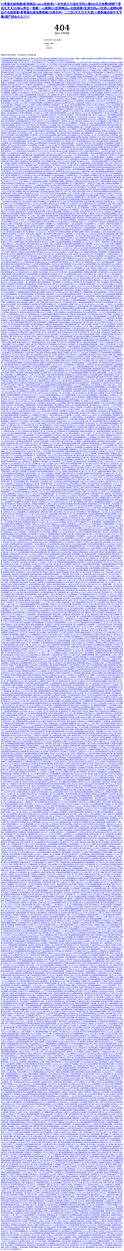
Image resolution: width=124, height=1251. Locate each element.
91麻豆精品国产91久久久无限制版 (70, 810)
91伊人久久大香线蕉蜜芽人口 (49, 1102)
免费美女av (62, 346)
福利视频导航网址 (26, 695)
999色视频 (6, 957)
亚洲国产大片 (59, 191)
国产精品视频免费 (64, 645)
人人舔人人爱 (13, 340)
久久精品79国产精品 (109, 528)
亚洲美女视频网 (91, 1072)
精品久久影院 (45, 360)
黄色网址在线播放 (50, 352)
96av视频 (93, 844)
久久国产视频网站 (49, 133)
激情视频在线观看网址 (59, 784)
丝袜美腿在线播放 (62, 475)
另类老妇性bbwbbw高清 (35, 983)
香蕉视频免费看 (10, 1009)
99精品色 (115, 181)
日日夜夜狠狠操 (55, 773)
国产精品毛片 (102, 876)
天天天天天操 (82, 78)
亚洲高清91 (68, 834)
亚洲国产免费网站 (75, 703)
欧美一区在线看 (55, 1003)
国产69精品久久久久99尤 (101, 717)
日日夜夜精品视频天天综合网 (11, 510)
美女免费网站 (33, 145)
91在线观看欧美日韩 (22, 121)
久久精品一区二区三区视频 (15, 794)
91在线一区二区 (48, 354)
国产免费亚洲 (84, 709)
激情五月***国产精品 (69, 1092)
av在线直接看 (35, 1082)
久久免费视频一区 (106, 483)
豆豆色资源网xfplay (60, 312)
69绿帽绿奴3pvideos (36, 419)
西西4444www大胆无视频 (42, 695)
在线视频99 (104, 1100)
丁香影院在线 (74, 1148)
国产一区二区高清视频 (78, 778)
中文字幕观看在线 (100, 771)
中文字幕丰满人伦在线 (98, 385)
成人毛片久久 (23, 314)
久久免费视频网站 (90, 856)
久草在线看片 (9, 836)
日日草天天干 (117, 226)
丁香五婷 (101, 699)
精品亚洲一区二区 (90, 939)
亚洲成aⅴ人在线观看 (53, 296)
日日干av (99, 1180)
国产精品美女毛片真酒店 (13, 504)
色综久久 (74, 643)
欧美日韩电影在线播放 (66, 288)
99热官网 (8, 1100)
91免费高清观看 (110, 86)
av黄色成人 (41, 226)
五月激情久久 (84, 763)
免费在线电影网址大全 (17, 280)
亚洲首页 (116, 685)
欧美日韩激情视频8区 (50, 540)
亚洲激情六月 (32, 439)
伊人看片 (28, 949)
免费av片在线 (65, 360)
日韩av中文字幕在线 (38, 344)
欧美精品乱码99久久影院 (27, 411)
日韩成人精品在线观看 (107, 1128)
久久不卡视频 (51, 125)
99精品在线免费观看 (96, 153)
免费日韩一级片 (24, 558)
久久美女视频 (8, 387)
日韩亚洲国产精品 (17, 588)
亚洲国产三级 (95, 197)
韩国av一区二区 (73, 278)
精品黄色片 (112, 443)
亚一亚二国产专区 (79, 167)
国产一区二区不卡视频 (96, 872)
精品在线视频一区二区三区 (99, 622)
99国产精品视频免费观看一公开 (60, 113)
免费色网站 (19, 78)
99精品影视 (101, 441)
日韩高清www (116, 947)
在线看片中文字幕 (24, 786)
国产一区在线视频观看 (114, 173)
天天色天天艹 (102, 117)
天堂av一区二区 (28, 651)
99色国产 (119, 745)
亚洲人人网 (111, 876)
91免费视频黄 (88, 560)
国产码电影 (51, 552)
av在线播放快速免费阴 (32, 487)
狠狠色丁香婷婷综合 (8, 661)
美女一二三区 (61, 647)
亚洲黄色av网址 (78, 608)
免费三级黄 (94, 179)
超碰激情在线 (52, 550)
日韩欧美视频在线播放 (64, 385)
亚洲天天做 (57, 743)
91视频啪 (91, 419)
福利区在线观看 (111, 790)
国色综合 (53, 778)
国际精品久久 (89, 812)
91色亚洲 (92, 1150)
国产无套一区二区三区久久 (52, 248)
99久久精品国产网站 (67, 284)
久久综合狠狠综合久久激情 (102, 193)
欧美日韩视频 (57, 1001)
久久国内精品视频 (22, 1090)
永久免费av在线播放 (69, 963)
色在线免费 (59, 677)
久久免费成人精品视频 (112, 409)
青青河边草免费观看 (82, 1003)
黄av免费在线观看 (41, 143)
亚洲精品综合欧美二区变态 (110, 588)
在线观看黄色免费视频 (42, 401)
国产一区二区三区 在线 (85, 626)
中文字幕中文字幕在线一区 (103, 626)
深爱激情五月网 (25, 630)
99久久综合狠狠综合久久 (16, 199)
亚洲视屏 (107, 153)
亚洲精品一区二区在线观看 (63, 937)
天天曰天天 (117, 645)
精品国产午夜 (51, 721)
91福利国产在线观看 (65, 504)
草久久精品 (18, 393)
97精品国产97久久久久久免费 (24, 105)
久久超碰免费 (55, 655)
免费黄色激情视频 (88, 655)
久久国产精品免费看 (20, 107)
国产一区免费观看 (54, 1154)
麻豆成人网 (74, 771)
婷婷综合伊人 (21, 1068)
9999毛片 (114, 763)
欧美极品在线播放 (53, 1158)
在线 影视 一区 (82, 562)
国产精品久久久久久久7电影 (87, 276)
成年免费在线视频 (11, 882)
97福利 (97, 334)
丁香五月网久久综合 (100, 798)
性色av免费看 (22, 1072)
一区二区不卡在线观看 (35, 884)
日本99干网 (93, 604)
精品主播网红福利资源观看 (59, 691)
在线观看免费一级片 (16, 544)
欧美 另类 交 (70, 582)
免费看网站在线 (16, 1160)
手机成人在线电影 (105, 540)
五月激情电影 (42, 786)
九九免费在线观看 (86, 634)
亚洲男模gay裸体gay (70, 985)
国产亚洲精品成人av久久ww (91, 262)
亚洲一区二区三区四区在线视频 (14, 369)
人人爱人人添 (94, 155)
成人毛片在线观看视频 (26, 477)
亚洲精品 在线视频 (35, 82)
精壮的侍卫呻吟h (115, 675)
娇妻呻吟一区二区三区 (72, 890)
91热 (50, 816)
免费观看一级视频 (7, 403)
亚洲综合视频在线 (14, 1182)
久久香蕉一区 (109, 997)
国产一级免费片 (23, 1078)
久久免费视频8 (8, 1168)
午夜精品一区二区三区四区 (18, 421)
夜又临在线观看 (102, 844)
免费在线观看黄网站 (13, 1124)
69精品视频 (19, 373)
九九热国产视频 (26, 830)
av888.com (76, 248)
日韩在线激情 (64, 413)
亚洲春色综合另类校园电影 (28, 747)
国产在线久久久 (6, 963)
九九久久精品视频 (114, 606)
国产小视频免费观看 (79, 602)
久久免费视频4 (73, 979)
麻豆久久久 (94, 850)
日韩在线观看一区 (65, 967)
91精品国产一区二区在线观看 (50, 461)
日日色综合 (52, 576)
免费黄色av (68, 328)
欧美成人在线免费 (19, 1003)
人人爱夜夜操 (64, 574)
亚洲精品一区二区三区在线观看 (109, 105)
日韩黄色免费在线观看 (80, 552)
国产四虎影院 (41, 908)
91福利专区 (23, 383)
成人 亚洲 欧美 (110, 82)
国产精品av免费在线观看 (98, 373)
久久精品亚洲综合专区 (99, 1029)
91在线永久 (62, 1136)
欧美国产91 (22, 495)
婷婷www (21, 217)
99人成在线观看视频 (40, 1084)
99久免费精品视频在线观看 (109, 808)
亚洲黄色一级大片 (12, 467)
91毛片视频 (111, 769)
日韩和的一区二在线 (58, 804)
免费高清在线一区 (7, 951)
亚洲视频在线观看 (103, 453)
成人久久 (32, 711)
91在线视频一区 (38, 1136)
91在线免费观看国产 (115, 771)
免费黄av (109, 923)
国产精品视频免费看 (66, 759)
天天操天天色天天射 (88, 719)
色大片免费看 (63, 1094)
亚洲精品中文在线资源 (8, 234)
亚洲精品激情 (93, 1047)
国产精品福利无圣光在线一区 (64, 177)
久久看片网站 (19, 943)
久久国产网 (70, 1128)
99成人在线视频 (13, 546)
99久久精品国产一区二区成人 (91, 465)
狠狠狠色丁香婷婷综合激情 (29, 745)
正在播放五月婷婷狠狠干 (33, 568)
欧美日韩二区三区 (41, 661)
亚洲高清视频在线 (21, 268)
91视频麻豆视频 (103, 308)
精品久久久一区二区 (17, 1021)
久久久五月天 (60, 298)
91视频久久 (61, 1174)
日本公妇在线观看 (93, 661)
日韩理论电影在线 (76, 322)
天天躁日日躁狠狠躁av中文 (65, 808)
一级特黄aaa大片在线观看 (17, 872)
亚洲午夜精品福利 (36, 574)
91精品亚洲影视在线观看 (98, 125)
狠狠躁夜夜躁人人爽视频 (98, 443)
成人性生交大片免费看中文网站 (90, 802)
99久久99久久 (48, 177)
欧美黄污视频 (22, 506)
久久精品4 (11, 499)
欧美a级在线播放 (61, 193)
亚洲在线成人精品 (67, 773)
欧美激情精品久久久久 (41, 961)
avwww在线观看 (80, 284)
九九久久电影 (17, 776)
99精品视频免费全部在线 (82, 1152)
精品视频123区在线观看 (62, 643)
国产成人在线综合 (17, 735)
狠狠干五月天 (60, 618)
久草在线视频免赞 (83, 1068)
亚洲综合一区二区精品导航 (53, 945)
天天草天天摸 (89, 99)
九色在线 (61, 626)
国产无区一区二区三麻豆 (33, 788)
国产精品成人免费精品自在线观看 (18, 1120)
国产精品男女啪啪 (67, 925)
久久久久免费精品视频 (35, 1072)
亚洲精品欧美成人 (62, 254)
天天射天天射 (33, 782)
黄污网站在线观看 (106, 890)
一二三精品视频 (81, 894)
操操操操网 (28, 544)
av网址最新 (59, 1112)
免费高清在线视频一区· (88, 431)
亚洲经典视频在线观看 (43, 1104)
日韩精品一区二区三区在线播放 (38, 379)
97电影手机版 (62, 1021)
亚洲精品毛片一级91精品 (39, 558)
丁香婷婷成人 (22, 908)
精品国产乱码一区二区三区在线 (35, 598)
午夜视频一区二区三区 (46, 145)
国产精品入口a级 (45, 375)
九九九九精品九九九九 (29, 1172)
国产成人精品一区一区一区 (90, 135)
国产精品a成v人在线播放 (72, 290)
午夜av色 (17, 403)
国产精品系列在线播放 (54, 155)
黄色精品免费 (14, 346)
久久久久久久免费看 (43, 804)
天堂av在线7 (23, 711)
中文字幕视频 (75, 888)
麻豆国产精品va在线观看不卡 (42, 350)
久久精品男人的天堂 (108, 383)
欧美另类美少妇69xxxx (55, 786)
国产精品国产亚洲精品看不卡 (60, 665)
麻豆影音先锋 (76, 931)
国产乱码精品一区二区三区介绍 (64, 512)
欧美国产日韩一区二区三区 (29, 270)
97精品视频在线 (41, 912)
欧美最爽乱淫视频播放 (45, 173)
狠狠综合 (108, 1080)
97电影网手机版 (26, 155)
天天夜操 (87, 1052)
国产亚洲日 (95, 737)
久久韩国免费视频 (114, 1140)
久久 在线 (103, 487)
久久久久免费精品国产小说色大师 (37, 634)
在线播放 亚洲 (114, 1170)
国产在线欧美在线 (7, 264)
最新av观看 (82, 191)
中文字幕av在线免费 (81, 975)
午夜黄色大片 (113, 155)
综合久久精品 (56, 602)
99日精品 (30, 143)
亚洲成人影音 (62, 421)
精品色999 (94, 111)
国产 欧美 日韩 (88, 1114)
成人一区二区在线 (109, 741)
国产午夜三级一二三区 (60, 433)
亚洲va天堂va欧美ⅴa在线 (89, 469)
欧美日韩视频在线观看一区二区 (77, 463)
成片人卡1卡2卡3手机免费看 (29, 167)
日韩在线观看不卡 (100, 254)
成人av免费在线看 (53, 526)
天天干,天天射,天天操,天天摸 (34, 514)
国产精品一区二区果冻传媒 (73, 566)
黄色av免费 (90, 935)
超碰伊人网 (104, 1140)
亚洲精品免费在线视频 (104, 1090)
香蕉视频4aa (25, 491)
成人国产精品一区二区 (56, 802)
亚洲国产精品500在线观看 (55, 451)
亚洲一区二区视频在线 (110, 1110)
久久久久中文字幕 (115, 401)
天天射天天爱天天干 (8, 1144)
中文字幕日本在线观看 (111, 765)
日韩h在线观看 (103, 489)
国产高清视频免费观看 (27, 278)
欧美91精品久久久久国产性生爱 (66, 761)
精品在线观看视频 (69, 219)
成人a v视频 (58, 580)
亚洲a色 (47, 669)
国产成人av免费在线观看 (87, 973)
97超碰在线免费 (15, 554)
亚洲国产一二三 (59, 949)
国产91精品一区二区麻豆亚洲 (73, 1090)
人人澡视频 (51, 771)
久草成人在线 (20, 1015)
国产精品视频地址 (67, 459)
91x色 (21, 228)
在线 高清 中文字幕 (106, 636)
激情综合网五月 (35, 999)
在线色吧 (36, 187)
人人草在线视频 (93, 495)
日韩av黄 (53, 485)
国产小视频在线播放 (16, 89)
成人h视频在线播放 (108, 262)
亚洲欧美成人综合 (116, 556)
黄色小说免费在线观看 (29, 173)
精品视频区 (100, 860)
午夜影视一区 (24, 902)
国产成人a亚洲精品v (96, 258)
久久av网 (62, 632)
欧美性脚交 (35, 195)
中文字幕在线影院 (83, 1174)
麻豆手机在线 (62, 135)
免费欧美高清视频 (38, 504)
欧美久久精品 (80, 864)
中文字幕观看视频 (105, 352)
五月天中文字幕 (17, 1100)
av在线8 (16, 655)
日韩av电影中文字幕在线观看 (61, 852)
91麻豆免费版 (16, 266)
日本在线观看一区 (53, 342)
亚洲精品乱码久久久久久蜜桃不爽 (77, 125)
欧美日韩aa (35, 981)
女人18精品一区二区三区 (103, 226)
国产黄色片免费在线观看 (75, 330)
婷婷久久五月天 (94, 463)
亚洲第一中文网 (33, 302)
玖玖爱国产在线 (105, 677)
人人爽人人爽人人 (83, 814)
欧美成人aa (68, 892)
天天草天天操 (98, 1182)
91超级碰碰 (91, 624)
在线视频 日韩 (24, 989)
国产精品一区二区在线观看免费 (27, 769)
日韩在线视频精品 (77, 1142)
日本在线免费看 (111, 387)
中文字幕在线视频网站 (89, 395)
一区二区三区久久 (57, 365)
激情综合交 (81, 217)
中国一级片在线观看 (54, 868)
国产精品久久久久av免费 (75, 425)
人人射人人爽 (32, 433)
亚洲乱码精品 (79, 729)
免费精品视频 (48, 566)
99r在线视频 (116, 1162)
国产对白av (60, 558)
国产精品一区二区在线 (55, 908)
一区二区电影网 (29, 282)
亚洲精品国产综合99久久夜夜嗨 (66, 78)
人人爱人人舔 (91, 536)
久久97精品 (5, 693)
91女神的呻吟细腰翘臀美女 (109, 661)
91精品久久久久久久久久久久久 (81, 286)
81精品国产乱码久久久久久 (32, 971)
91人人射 (30, 401)
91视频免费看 (110, 169)
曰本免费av (108, 542)
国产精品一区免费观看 (73, 381)
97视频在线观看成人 (58, 788)
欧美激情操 (82, 586)
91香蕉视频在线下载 (19, 80)
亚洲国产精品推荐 (75, 910)
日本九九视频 (98, 741)
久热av (79, 395)
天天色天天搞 (62, 935)
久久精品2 (85, 852)
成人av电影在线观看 (101, 1114)
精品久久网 (44, 967)
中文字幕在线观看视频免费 (63, 1152)
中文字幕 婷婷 (29, 647)
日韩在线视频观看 (90, 228)
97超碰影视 (47, 82)
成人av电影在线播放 (69, 1001)
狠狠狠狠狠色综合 (32, 1003)
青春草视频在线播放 (94, 1058)
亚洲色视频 (76, 554)
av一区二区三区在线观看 (109, 280)
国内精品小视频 (58, 89)
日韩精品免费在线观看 (48, 757)
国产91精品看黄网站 (116, 260)
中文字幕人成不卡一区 (103, 1132)
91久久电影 (98, 965)
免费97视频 (91, 842)
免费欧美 (32, 632)
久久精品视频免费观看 (55, 997)
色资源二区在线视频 (10, 892)
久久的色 (44, 157)
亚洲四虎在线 (59, 566)
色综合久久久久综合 (116, 469)
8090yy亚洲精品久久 (111, 256)
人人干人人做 (46, 413)
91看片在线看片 (99, 824)
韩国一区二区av (40, 326)
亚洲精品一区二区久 (37, 649)
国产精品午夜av (67, 755)
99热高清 (63, 314)
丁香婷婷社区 (69, 971)
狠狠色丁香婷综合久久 (53, 798)
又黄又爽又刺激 (107, 1160)
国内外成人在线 (65, 917)
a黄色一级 (97, 767)
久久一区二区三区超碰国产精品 (68, 739)
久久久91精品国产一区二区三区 (20, 463)
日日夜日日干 (11, 949)
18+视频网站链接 (99, 961)
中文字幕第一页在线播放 (63, 830)
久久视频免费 (87, 532)
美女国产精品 (42, 284)
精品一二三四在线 (92, 1124)
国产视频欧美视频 (48, 1112)
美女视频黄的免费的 (108, 780)
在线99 (40, 554)
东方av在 (85, 711)
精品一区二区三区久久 (105, 1072)
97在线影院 (87, 439)
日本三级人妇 (69, 749)
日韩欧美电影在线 (51, 910)
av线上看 (18, 645)
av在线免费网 (83, 354)
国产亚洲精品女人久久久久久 (74, 1168)
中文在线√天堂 (76, 360)
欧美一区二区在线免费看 (94, 421)
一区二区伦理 (79, 143)
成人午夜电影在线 (70, 205)
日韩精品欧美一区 (113, 1174)
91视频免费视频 (7, 348)
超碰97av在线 (71, 800)
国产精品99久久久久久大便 (78, 912)
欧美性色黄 (58, 510)
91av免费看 (116, 1184)
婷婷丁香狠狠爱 (48, 197)
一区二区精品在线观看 (81, 155)
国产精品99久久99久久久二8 (40, 179)
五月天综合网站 (101, 687)
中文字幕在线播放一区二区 (113, 669)
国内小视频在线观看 (75, 439)
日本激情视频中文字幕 (95, 461)
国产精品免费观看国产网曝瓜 (79, 373)
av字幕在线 (101, 1080)
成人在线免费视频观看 (63, 242)
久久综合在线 (114, 272)
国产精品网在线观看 (8, 1090)
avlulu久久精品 (64, 1041)
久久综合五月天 (77, 921)
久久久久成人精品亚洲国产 (45, 673)
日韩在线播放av (103, 395)
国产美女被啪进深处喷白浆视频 (42, 919)
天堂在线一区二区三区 (71, 634)
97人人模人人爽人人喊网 (36, 215)
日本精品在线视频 (17, 109)
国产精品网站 (19, 405)
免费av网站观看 (21, 912)
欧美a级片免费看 (72, 794)
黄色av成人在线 (110, 97)
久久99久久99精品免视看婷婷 (65, 294)
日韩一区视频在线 (15, 1082)
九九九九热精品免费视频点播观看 (36, 713)
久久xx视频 (115, 264)
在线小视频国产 (35, 1112)
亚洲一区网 (30, 234)
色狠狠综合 (48, 1070)
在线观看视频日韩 (27, 230)
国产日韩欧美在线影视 (9, 262)
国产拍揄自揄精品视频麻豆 (109, 423)
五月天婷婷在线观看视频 (32, 947)
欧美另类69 (44, 1118)
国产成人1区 (71, 97)
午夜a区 (80, 999)
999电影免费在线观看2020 (82, 820)
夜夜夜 (108, 1017)
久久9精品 (109, 1098)
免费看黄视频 (38, 759)
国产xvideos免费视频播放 (46, 475)
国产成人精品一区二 (92, 423)
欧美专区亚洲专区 (73, 95)
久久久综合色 (18, 483)
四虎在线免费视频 (87, 318)
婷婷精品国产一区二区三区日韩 (97, 284)
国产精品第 (40, 945)
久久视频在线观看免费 (46, 747)
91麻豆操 (87, 999)
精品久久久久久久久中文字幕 (49, 286)
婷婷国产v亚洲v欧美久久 (64, 673)
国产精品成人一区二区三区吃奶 (97, 1066)
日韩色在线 (7, 723)
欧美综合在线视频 (33, 80)
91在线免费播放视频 (84, 302)
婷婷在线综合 (83, 1047)
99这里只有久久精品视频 (19, 937)
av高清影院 (96, 715)
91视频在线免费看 (40, 66)
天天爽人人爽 (97, 1102)
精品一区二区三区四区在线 (72, 902)
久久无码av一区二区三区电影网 (48, 266)
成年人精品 (25, 1011)
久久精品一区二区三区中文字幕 (95, 518)
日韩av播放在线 (76, 1074)
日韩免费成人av (25, 415)
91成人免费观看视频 (65, 1066)
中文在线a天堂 (68, 74)
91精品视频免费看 (65, 697)
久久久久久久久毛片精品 (47, 151)
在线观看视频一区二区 (76, 929)
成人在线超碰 (69, 816)
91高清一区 (70, 788)
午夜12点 (83, 481)
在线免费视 (100, 713)
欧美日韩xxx (10, 753)
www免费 (106, 886)
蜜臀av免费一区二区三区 (11, 830)
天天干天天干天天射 (103, 941)
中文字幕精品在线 (21, 272)
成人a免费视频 (66, 701)
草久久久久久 (87, 1182)
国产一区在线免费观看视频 (73, 272)
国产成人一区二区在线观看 (39, 115)
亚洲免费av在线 (34, 314)
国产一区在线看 (85, 127)
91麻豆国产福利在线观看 (59, 179)
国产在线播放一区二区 (24, 153)
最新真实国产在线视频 (85, 1126)
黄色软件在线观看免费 (113, 691)
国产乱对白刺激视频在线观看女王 (64, 213)
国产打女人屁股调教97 (57, 794)
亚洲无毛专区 (79, 788)
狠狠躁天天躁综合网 (107, 1156)
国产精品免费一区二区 (93, 238)
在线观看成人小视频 (60, 741)
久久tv (44, 765)
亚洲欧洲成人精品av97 (84, 663)
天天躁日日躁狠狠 (51, 1041)
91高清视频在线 (58, 405)
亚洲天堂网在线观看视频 (100, 310)
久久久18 (80, 99)
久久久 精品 (89, 765)
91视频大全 (28, 1152)
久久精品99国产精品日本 (15, 802)
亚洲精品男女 (7, 1088)
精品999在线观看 (96, 473)
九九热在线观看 (18, 203)
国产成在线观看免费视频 (103, 89)
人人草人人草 (33, 375)
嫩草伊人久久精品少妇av (21, 437)
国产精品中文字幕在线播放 (114, 1005)
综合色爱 (48, 679)
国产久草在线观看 (51, 514)
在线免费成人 (44, 981)
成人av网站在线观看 (31, 1074)
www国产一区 (25, 1189)
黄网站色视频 (16, 894)
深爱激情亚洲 (108, 230)
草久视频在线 (116, 693)
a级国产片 (38, 338)
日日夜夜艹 (43, 939)
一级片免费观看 (88, 653)
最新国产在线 (102, 606)
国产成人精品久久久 (26, 185)
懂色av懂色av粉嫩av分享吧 (112, 639)
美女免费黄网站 (117, 814)
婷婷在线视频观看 (49, 1054)
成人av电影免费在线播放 (18, 143)
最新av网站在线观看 (80, 504)
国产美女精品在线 (116, 282)
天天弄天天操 (114, 109)
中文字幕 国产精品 (109, 1102)
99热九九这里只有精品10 (49, 524)
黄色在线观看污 (74, 433)
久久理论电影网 (72, 358)
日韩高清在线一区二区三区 (63, 1106)
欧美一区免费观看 (103, 330)
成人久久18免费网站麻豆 (19, 489)
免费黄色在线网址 (21, 925)
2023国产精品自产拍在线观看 (51, 260)
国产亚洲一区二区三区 (76, 606)
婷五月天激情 (36, 205)
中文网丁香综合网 (109, 1056)
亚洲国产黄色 (89, 215)
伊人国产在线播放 (59, 941)
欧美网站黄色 (103, 270)
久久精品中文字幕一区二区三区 (77, 584)
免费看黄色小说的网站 (23, 524)
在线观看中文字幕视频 (85, 767)
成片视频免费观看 (103, 743)
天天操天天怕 (28, 1108)
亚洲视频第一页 (115, 818)
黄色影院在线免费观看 (91, 921)
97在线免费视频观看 (101, 755)
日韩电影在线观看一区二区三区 (55, 983)
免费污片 (35, 502)
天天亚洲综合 (41, 403)
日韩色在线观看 (93, 556)
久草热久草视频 (105, 641)
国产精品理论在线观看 (75, 201)
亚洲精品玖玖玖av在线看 (49, 612)
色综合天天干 (23, 991)
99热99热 (44, 729)
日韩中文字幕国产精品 (29, 197)
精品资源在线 (102, 66)
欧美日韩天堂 (48, 419)
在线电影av (23, 215)
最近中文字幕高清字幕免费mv (65, 145)
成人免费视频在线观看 (97, 570)
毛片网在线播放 (80, 725)
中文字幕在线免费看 (91, 1009)
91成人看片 (13, 908)
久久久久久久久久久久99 (49, 822)
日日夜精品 (101, 1098)
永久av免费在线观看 (69, 395)
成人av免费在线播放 (65, 657)
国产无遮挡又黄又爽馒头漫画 (31, 1130)
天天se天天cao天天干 (24, 493)
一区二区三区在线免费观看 (59, 449)
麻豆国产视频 (13, 365)
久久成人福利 (44, 745)
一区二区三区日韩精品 (33, 236)
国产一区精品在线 (14, 1011)
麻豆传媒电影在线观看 (19, 433)
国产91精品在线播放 (94, 1001)
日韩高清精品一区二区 (98, 1017)
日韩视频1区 (94, 175)
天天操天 (86, 542)
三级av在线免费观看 (62, 790)
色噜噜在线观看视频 (63, 872)
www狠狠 (116, 963)
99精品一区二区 (84, 1082)
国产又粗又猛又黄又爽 (101, 141)
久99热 (71, 1019)
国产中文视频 (9, 367)
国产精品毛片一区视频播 (54, 356)
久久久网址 (89, 882)
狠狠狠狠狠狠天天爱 (39, 876)
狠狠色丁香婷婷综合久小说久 (59, 159)
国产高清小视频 (56, 383)
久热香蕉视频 (90, 296)
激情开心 (88, 232)
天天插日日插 (37, 1080)
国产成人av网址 (79, 487)
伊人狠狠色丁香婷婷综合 (58, 163)
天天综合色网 (63, 910)
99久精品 (76, 211)
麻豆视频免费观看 (41, 1094)
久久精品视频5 (11, 1072)
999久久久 (7, 1017)
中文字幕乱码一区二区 (94, 558)
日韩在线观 (83, 298)
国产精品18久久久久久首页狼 (69, 1031)
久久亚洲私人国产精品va (43, 927)
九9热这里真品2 (87, 72)
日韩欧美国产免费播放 (21, 522)
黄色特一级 (82, 977)
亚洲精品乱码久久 (57, 906)
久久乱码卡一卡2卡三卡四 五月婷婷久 (42, 467)
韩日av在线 (30, 965)
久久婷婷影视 (94, 1146)
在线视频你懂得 (13, 1033)
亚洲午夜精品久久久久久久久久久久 (93, 199)
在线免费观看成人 (79, 1106)
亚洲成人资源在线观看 (70, 471)
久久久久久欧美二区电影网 (95, 475)
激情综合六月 (45, 290)
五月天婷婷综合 (70, 1174)
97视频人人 (10, 1015)
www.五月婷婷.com (106, 874)
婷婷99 (102, 1154)
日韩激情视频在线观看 (56, 181)
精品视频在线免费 (55, 542)
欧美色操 (54, 185)
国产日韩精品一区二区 (83, 522)
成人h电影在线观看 (104, 264)
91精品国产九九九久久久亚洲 (26, 1070)
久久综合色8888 (25, 1080)
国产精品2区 (96, 987)
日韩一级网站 (12, 697)
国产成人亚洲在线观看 (51, 554)
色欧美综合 (13, 729)
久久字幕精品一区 (75, 179)
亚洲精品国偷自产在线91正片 (45, 499)
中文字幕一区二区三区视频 (105, 862)
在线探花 (73, 751)
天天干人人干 (108, 268)
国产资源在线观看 (13, 213)
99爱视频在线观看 (77, 215)
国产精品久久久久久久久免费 (63, 165)
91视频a (99, 268)
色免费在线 (27, 504)
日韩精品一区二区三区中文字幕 (53, 272)
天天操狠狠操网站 (59, 622)
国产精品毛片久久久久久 (54, 1090)
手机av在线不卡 (8, 979)
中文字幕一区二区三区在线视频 (40, 489)
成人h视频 (34, 691)
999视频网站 (28, 780)
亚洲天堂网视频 (94, 568)
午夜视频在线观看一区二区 (14, 1074)
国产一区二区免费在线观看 (77, 1058)
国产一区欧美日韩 (32, 701)
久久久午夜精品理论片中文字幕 (47, 411)
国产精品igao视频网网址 (70, 548)
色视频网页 (116, 415)
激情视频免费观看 (33, 1114)
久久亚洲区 (106, 447)
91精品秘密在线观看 (8, 816)
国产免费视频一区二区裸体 (26, 391)
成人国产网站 (107, 979)
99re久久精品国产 (60, 129)
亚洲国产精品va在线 (83, 145)
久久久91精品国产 (15, 326)
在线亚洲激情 (115, 536)
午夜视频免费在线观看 (99, 336)
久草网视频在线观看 (29, 300)
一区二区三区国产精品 (82, 236)
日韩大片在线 (99, 776)
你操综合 (32, 945)
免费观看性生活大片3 (99, 439)
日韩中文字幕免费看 (63, 320)
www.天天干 (116, 1049)
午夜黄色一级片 (46, 1082)
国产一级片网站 (113, 888)
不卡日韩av (75, 1029)
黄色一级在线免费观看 (98, 123)
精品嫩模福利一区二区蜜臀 (44, 580)
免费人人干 (35, 562)
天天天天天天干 (50, 874)
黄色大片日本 (77, 1023)
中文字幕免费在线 (91, 362)
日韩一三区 (42, 1106)
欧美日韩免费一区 (29, 68)
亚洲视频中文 (107, 205)
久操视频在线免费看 (47, 896)
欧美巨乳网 (70, 1144)
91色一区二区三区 (77, 320)
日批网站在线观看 (83, 1108)
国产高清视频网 (107, 286)
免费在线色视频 (6, 975)
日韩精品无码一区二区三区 (30, 828)
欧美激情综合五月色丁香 (71, 332)
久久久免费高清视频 (27, 824)
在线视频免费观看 (46, 1164)
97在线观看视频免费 (97, 1108)
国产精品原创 (17, 651)
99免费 (16, 129)
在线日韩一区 (88, 1116)
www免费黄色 (67, 564)
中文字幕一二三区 (43, 900)
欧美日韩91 (89, 1043)
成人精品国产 (69, 115)
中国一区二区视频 (97, 360)
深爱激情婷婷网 (92, 915)
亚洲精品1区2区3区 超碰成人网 (48, 689)
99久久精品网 (45, 530)
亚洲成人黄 (44, 367)
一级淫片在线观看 (100, 846)
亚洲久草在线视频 (91, 1142)
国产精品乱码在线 (80, 461)
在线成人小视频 (107, 354)
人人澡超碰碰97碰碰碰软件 (77, 419)
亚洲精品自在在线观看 (69, 489)
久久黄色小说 (99, 520)
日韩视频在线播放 (23, 292)
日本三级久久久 (8, 782)
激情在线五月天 (21, 211)
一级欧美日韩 (13, 600)
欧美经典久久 (110, 995)
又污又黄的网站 (67, 234)
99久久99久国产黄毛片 (94, 445)
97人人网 (62, 381)
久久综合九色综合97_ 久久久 (46, 389)
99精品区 (81, 884)
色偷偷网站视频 (26, 973)
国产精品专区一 (64, 1096)
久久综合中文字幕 (101, 550)
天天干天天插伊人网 (26, 1164)
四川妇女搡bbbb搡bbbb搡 (91, 280)
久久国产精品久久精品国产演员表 (102, 508)
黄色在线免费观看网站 (59, 358)
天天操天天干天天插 (39, 564)
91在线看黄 (91, 86)
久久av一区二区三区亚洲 (46, 119)
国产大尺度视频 (21, 471)
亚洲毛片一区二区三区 (41, 485)
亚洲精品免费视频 (79, 1110)
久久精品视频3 (62, 304)
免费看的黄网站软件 (16, 99)
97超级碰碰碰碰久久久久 (80, 1033)
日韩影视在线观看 (27, 727)
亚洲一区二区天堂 (35, 399)
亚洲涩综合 (102, 649)
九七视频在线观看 (33, 512)
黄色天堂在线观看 (41, 417)
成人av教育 (10, 993)
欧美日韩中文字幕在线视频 (30, 602)
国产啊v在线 (61, 721)
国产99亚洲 (13, 1058)
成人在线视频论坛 (32, 800)
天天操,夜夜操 (23, 858)
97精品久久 (57, 1132)
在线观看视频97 (70, 536)
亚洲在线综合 (20, 979)
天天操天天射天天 (9, 441)
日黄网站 (58, 701)
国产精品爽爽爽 (44, 538)
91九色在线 (84, 248)
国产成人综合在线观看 (21, 348)
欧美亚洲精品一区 (101, 578)
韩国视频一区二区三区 (94, 586)
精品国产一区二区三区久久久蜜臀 (64, 310)
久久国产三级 (58, 117)
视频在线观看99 (58, 324)
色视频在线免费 (75, 745)
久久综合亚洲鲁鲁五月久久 (27, 852)
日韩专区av (92, 596)
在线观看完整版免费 (81, 405)
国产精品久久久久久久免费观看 (90, 548)
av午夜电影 (10, 1114)
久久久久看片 (78, 538)
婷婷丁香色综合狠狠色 (65, 185)
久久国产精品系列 (95, 759)
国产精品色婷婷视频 (46, 763)
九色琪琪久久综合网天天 (65, 556)
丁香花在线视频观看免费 (33, 1005)
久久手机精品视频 (100, 600)
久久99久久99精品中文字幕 (104, 1158)
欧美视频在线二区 (94, 78)
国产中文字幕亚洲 (98, 612)
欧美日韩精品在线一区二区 (39, 894)
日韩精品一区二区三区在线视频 (81, 1166)
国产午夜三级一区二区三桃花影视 (62, 687)
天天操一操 (94, 999)
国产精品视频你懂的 (109, 1037)
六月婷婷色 (49, 622)
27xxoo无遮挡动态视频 (57, 955)
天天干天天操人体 (100, 786)
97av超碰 (47, 755)
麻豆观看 (99, 639)
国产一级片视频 (41, 737)
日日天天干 (44, 832)
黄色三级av (32, 995)
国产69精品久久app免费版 (45, 856)
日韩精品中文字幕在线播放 (99, 610)
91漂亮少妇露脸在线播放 (110, 937)
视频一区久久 (106, 659)
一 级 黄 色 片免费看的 (74, 983)
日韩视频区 (90, 917)
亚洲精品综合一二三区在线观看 (55, 560)
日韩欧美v (76, 927)
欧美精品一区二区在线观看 (34, 636)
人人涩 (43, 451)
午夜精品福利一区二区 (115, 850)
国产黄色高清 (21, 1166)
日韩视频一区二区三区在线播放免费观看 (102, 213)
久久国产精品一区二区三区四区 (75, 445)
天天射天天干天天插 (86, 600)
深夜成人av (86, 703)
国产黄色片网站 (117, 749)
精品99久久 (43, 997)
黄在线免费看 (9, 121)
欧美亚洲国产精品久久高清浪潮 (63, 628)
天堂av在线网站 (77, 1027)
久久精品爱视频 (58, 927)
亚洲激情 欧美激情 (63, 778)
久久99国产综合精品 (107, 981)
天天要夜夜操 (19, 284)
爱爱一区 (30, 1035)
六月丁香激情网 (49, 659)
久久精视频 (15, 915)
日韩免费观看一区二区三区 (81, 242)
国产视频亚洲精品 (116, 838)
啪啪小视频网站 (112, 117)
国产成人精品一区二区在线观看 (31, 354)
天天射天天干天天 (84, 681)
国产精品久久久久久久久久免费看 (105, 1015)
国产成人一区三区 (32, 497)
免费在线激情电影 (109, 80)
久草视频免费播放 (108, 524)
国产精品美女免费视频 (98, 828)
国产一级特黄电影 (36, 540)
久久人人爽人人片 (48, 651)
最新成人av (61, 246)
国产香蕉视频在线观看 (16, 465)
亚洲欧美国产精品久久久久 (27, 163)
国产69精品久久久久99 (89, 1076)
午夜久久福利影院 (18, 526)
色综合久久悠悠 (24, 1052)
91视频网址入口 (50, 223)
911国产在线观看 (54, 187)
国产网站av (97, 447)
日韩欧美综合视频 (18, 840)
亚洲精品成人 (30, 979)
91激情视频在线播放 (89, 441)
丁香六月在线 (91, 743)
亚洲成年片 (71, 238)
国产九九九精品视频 (40, 663)
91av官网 (62, 546)
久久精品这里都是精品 (34, 584)
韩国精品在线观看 (64, 232)
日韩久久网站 (106, 802)
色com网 (15, 606)
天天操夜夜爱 (30, 1015)
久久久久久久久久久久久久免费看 (24, 221)
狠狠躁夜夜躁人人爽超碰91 (95, 97)
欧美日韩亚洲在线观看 (114, 719)
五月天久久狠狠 (89, 639)
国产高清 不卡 (66, 655)
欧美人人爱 (86, 197)
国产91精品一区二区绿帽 (67, 1025)
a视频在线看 (45, 655)
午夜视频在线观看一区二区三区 (96, 929)
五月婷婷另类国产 (32, 358)
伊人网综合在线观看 (37, 1096)
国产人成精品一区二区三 (102, 274)
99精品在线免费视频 (8, 125)
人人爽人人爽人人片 (84, 524)
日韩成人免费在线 (45, 1170)
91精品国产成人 (52, 1060)
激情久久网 (63, 131)
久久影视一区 (81, 751)
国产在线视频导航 (38, 622)
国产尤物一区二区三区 (30, 645)
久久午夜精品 (75, 540)
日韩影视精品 (96, 524)
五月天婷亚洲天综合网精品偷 (33, 171)
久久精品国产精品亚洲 (38, 330)
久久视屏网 (67, 415)
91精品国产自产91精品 (48, 1100)
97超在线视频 (19, 757)
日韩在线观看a (8, 207)
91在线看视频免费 (30, 95)
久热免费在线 (48, 103)
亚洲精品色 (10, 183)
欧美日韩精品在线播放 (99, 681)
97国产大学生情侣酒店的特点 (13, 620)
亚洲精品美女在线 (59, 256)
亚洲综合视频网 (16, 939)
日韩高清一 (67, 1112)
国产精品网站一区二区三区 (33, 246)
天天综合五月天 (78, 697)
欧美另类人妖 (38, 1126)
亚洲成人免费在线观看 (63, 1124)
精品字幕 (94, 497)
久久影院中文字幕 (24, 697)
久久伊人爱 (54, 346)
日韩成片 (66, 745)
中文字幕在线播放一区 (39, 862)
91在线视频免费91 (18, 352)
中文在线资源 (45, 449)
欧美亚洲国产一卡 (11, 858)
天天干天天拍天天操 (29, 393)
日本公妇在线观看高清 (48, 421)
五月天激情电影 (14, 1189)
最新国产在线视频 (36, 324)
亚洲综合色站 (79, 997)
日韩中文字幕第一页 (85, 1092)
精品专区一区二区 (9, 542)
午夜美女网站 (25, 919)
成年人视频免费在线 (8, 219)
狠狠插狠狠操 (23, 1047)
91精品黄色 (119, 701)
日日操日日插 (22, 729)
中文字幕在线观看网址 (67, 864)
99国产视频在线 (113, 121)
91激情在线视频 (13, 334)
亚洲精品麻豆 (44, 792)
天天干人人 (15, 610)
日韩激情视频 (95, 1134)
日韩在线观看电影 (116, 1092)
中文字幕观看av (92, 747)
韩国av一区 (10, 812)
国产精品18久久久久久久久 (44, 109)
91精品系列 (15, 574)
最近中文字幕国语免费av (31, 191)
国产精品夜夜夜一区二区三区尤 (17, 681)
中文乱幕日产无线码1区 (69, 250)
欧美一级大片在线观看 (66, 596)
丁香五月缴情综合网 (56, 415)
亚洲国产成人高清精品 (23, 502)
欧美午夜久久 (71, 473)
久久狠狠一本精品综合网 (106, 745)
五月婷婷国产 (93, 967)
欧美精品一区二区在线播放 (70, 338)
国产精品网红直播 (17, 780)
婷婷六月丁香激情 (62, 1130)
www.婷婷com (100, 133)
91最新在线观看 (69, 137)
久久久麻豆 (15, 447)
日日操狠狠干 (24, 649)
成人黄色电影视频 (43, 852)
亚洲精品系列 (55, 437)
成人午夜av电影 (19, 381)
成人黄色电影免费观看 (69, 610)
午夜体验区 (59, 975)
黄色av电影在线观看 (24, 880)
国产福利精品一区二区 (72, 945)
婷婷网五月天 (61, 582)
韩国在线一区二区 (49, 278)
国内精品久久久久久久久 (72, 649)
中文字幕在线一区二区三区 (65, 568)
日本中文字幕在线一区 (66, 776)
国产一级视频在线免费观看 (60, 401)
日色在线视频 (17, 137)
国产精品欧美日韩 (102, 377)
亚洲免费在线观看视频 (64, 389)
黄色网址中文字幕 (64, 169)
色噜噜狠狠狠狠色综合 (91, 689)
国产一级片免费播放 (86, 274)
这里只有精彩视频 (17, 514)
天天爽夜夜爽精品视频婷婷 (49, 314)
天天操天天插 (11, 1045)
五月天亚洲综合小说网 (24, 133)
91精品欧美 (85, 443)
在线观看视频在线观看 (51, 574)
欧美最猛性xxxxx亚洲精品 (43, 213)
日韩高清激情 (29, 89)
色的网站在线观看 (80, 896)
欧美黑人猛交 (32, 814)
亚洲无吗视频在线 (65, 709)
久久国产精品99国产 (76, 228)
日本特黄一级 (6, 449)
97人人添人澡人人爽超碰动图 (74, 270)
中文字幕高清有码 (83, 622)
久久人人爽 (7, 947)
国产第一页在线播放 (103, 842)
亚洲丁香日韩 (5, 175)
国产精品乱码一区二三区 (25, 705)
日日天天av (55, 264)
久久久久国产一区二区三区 (92, 528)
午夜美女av (53, 604)
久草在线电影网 (91, 411)
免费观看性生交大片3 (114, 967)
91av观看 (70, 1186)
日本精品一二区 (89, 941)
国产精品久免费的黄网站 (101, 457)
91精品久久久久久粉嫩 (115, 703)
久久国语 (29, 759)
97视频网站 (109, 157)
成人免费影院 (15, 957)
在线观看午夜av (104, 955)
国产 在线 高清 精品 (16, 336)
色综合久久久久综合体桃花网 (45, 477)
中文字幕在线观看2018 (25, 1116)
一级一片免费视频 (12, 844)
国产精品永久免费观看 (96, 256)
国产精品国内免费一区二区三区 (61, 860)
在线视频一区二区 (104, 393)
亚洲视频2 (11, 82)
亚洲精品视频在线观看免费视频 (94, 387)
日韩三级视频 (95, 1027)
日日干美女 (103, 747)
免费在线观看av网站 (31, 1144)
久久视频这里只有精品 (42, 185)
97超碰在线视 (35, 975)
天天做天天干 (5, 276)
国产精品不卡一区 (93, 725)
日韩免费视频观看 (88, 340)
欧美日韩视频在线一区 (84, 1015)
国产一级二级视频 (44, 951)
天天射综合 (88, 741)
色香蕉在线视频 (21, 792)
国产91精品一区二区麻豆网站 (78, 153)
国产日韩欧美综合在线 (53, 250)
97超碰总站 (5, 643)
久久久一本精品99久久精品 (89, 399)
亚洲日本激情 (72, 612)
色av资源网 (10, 135)
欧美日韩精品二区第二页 (62, 1005)
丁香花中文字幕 (31, 1122)
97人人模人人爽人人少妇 (13, 679)
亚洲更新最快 (38, 626)
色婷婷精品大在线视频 (73, 1039)
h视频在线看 (88, 755)
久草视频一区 (36, 463)
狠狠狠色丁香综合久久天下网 (73, 995)
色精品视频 (77, 391)
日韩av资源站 (25, 195)
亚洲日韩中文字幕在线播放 (44, 677)
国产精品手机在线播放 (14, 232)
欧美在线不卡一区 (43, 95)
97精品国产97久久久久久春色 (69, 842)
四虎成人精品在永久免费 (12, 931)
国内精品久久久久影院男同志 (105, 318)
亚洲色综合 (50, 292)
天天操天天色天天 (68, 1164)
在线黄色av (70, 632)
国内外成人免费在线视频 (65, 1100)
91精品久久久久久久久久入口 (95, 103)
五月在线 (91, 912)
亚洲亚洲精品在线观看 (40, 181)
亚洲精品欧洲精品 (98, 157)
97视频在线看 (38, 1019)
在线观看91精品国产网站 (80, 139)
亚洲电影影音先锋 (80, 181)
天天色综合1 (33, 582)
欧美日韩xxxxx (71, 1122)
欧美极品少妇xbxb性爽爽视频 (30, 822)
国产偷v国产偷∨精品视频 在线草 (96, 729)
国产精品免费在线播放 (78, 105)
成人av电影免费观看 (106, 217)
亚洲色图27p (84, 657)
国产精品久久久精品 (46, 117)
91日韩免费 (36, 367)
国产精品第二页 (94, 904)
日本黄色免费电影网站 (70, 798)
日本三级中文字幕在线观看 (79, 691)
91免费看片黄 (24, 1180)
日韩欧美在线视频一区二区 (66, 1150)
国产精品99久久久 (95, 405)
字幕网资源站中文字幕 (56, 943)
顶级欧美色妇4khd (9, 1110)
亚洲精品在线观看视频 (11, 745)
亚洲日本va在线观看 (109, 131)
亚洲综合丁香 (93, 427)
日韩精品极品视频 (12, 1043)
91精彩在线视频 (28, 806)
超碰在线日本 (92, 510)
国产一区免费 (44, 1144)
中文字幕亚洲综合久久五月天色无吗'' (56, 1148)
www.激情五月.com (53, 62)
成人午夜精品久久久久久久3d (81, 157)
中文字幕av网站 (10, 338)
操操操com (49, 693)
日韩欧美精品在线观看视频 (42, 469)
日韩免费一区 (70, 894)
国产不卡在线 (60, 197)
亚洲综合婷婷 (94, 552)
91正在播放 (21, 377)
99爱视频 (83, 842)
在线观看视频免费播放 (80, 1005)
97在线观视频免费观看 (75, 689)
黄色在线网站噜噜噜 (86, 798)
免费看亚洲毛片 (115, 735)
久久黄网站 (15, 187)
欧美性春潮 (39, 993)
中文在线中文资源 (116, 93)
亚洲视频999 (71, 524)
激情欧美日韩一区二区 (101, 882)
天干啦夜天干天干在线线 (23, 240)
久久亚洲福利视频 (56, 995)
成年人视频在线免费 (58, 1156)
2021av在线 (20, 219)
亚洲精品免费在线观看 (110, 64)
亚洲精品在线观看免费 (13, 173)
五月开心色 (92, 119)
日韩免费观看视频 (70, 324)
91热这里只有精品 (88, 1074)
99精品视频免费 (35, 328)
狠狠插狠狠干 (8, 101)
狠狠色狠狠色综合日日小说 (29, 1176)
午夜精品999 (111, 1166)
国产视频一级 (11, 665)
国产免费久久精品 (33, 530)
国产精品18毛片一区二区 (110, 683)
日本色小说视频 (17, 193)
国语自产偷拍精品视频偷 (107, 552)
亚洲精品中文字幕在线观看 (37, 929)
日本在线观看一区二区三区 (64, 896)
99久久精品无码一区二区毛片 (97, 491)
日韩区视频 (88, 651)
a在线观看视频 (52, 844)
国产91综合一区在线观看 (9, 747)
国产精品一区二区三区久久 (83, 316)
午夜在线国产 (9, 268)
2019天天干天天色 (106, 880)
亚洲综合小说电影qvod (58, 80)
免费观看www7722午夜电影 (48, 1074)
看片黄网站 (57, 282)
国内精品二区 (85, 890)
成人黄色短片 (91, 731)
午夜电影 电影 (67, 868)
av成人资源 (36, 508)
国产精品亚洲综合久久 (11, 1001)
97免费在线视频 (66, 318)
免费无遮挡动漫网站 (104, 431)
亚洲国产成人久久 (20, 530)
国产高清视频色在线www (90, 1140)
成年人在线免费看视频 (68, 62)
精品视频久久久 (57, 205)
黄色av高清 (23, 814)
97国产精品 (15, 270)
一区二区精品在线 (45, 183)
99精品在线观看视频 (90, 342)
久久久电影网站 (54, 828)
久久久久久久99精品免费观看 (18, 1025)
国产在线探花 (8, 1013)
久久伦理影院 (118, 592)
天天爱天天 (44, 415)
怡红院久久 (93, 250)
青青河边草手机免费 (95, 165)
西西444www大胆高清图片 (52, 528)
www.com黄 (13, 820)
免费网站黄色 (9, 272)
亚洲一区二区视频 (52, 1011)
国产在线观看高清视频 (74, 76)
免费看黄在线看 (6, 773)
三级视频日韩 (108, 68)
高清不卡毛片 (69, 792)
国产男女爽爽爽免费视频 (103, 429)
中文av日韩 (46, 906)
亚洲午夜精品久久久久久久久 (23, 878)
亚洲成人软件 (75, 399)
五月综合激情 (20, 111)
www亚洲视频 (61, 403)
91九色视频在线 (73, 209)
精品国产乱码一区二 (10, 933)
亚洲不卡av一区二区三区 (15, 445)
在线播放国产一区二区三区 (60, 105)
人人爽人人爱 (52, 562)
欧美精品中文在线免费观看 (76, 195)
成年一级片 (51, 765)
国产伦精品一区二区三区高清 (105, 1019)
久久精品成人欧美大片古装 (62, 1033)
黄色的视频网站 (95, 852)
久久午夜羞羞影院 (20, 512)
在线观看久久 (76, 923)
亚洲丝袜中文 (89, 1086)
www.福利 (44, 1120)
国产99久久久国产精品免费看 (83, 89)
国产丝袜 (104, 630)
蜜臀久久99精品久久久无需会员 (93, 1023)
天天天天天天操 (21, 401)
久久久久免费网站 (11, 796)
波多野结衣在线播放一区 (84, 84)
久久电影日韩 (54, 824)
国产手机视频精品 (51, 344)
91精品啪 (6, 675)
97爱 (18, 425)
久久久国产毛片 (58, 137)
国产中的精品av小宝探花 (13, 987)
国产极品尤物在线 (51, 1136)
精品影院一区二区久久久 (53, 86)
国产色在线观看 (68, 491)
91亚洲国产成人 (117, 737)
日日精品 (59, 576)
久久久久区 (47, 1015)
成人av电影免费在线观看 (73, 838)
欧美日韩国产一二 (47, 904)
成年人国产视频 (89, 687)
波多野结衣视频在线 (75, 312)
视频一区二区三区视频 (106, 111)
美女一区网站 (100, 435)
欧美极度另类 (21, 1086)
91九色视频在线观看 (48, 947)
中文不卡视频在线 (114, 1025)
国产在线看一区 (106, 1134)
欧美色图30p (44, 1088)
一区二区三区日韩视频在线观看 (82, 1096)
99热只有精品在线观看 (87, 334)
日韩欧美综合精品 (12, 278)
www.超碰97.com (49, 1035)
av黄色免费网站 (61, 947)
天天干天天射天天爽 (47, 193)
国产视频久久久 (105, 993)
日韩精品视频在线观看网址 (69, 1176)
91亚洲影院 (106, 721)
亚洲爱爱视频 (46, 518)
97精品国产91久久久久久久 (20, 91)
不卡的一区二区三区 (105, 477)
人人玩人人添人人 (38, 985)
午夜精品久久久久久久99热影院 (27, 542)
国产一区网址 (47, 584)
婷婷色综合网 (106, 618)
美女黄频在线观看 (98, 169)
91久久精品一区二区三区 (68, 1126)
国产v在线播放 (96, 814)
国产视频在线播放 (95, 248)
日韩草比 (40, 300)
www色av (110, 373)
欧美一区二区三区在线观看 (100, 367)
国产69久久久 (75, 352)
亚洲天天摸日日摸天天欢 (62, 362)
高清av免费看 (70, 1098)
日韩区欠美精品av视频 (17, 580)
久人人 (54, 1068)
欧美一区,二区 (11, 407)
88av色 (46, 1072)
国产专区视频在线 (46, 1132)
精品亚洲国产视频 (59, 584)
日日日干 (28, 526)
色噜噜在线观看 (83, 878)
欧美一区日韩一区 (95, 866)
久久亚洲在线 (92, 582)
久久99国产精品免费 (12, 902)
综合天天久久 (23, 882)
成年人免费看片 (82, 213)
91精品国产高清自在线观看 (44, 306)
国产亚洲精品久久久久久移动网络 (30, 340)
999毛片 (52, 70)
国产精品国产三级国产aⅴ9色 (111, 332)
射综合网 (63, 689)
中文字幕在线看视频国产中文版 (110, 1009)
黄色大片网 (116, 427)
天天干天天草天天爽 (65, 604)
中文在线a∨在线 (24, 778)
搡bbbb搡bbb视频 (55, 1027)
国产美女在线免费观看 (29, 1092)
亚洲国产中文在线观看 (52, 1019)
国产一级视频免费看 (39, 76)
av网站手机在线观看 (113, 223)
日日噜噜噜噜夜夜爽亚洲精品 (15, 743)
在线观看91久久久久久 (76, 151)
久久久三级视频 (80, 1144)
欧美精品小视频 (92, 1041)
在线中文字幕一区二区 (57, 894)
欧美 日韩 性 (106, 413)
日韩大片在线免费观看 (29, 707)
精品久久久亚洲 (103, 250)
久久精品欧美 (12, 332)
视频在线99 (12, 493)
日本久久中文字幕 (51, 596)
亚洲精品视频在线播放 (31, 896)
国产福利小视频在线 (45, 169)
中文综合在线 (93, 757)
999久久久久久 (84, 850)
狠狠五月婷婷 (56, 1076)
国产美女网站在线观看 (114, 455)
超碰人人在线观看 (9, 798)
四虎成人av (8, 749)
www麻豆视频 (32, 211)
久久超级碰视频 (19, 1039)
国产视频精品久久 (33, 1086)
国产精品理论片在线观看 (63, 189)
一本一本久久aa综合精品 (45, 473)
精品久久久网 (72, 693)
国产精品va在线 (21, 86)
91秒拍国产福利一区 (61, 228)
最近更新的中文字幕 (54, 548)
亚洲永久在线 (59, 270)
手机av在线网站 (52, 864)
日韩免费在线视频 (92, 195)
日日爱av (54, 717)
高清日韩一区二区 (26, 715)
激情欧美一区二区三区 (114, 123)
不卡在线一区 (46, 620)
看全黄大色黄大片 (60, 763)
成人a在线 (108, 860)
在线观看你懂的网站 (13, 328)
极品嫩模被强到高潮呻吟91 (60, 399)
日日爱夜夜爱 (92, 1112)
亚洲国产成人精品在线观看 (66, 1068)
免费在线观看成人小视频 (36, 1062)
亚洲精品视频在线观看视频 (71, 244)
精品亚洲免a (24, 1043)
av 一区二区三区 (109, 129)
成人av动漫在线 (23, 431)
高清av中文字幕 (94, 630)
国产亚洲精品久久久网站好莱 (107, 596)
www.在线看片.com (69, 276)
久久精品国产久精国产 (59, 695)
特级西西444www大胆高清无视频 (76, 375)
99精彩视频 (112, 84)
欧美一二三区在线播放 (82, 175)
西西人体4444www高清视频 (71, 493)
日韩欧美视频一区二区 (48, 586)
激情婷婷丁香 (97, 963)
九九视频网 (109, 379)
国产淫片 (32, 687)
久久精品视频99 (92, 308)
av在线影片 (62, 252)
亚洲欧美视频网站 (14, 1037)
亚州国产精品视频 (32, 848)
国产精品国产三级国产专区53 (75, 226)
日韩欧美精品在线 (60, 306)
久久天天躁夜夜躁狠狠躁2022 (51, 395)
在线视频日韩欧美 (30, 284)
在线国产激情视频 (19, 612)
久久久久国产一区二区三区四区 (47, 64)
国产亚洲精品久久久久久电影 (60, 981)
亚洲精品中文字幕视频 (60, 796)
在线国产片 (113, 610)
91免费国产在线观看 (30, 826)
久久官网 (78, 532)
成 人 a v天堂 (109, 1108)
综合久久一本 (51, 153)
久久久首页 (23, 929)
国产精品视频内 (113, 215)
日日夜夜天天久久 (14, 423)
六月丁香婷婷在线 (79, 1066)
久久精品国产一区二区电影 (48, 1049)
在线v (92, 800)
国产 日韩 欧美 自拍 (61, 373)
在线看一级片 (61, 195)
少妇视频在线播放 (78, 685)
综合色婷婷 (55, 334)
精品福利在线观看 (9, 1054)
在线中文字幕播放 (76, 407)
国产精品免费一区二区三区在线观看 (33, 123)
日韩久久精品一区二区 (83, 737)
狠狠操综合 (56, 147)
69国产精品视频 (24, 981)
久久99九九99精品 (74, 1078)
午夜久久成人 (109, 163)
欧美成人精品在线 (51, 636)
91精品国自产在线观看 (109, 782)
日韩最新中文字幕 (23, 139)
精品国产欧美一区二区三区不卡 (23, 699)
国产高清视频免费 (100, 292)
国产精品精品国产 (50, 969)
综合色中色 (15, 1176)
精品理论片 (97, 286)
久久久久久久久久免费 (38, 1011)
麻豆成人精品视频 (68, 383)
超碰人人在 (104, 925)
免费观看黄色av (63, 844)
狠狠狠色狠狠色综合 (39, 342)
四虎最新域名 (76, 133)
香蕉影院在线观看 (80, 661)
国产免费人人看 (28, 326)
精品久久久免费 (62, 151)
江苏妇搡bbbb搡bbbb (13, 157)
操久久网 (89, 457)
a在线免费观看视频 (79, 437)
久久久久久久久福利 (66, 409)
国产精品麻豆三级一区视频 (61, 82)
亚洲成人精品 (105, 602)
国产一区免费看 (16, 971)
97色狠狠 (118, 508)
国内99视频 (59, 429)
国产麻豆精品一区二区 (38, 431)
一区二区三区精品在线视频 (47, 135)
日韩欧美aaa (39, 959)
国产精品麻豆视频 (15, 725)
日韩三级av (61, 1054)
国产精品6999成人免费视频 (44, 727)
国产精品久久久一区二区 (12, 296)
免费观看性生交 (117, 641)
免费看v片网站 (48, 72)
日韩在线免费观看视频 (45, 405)
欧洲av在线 (103, 757)
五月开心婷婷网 (52, 123)
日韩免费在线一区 (29, 453)
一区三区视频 (11, 838)
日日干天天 (91, 379)
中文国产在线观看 (40, 479)
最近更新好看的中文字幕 (21, 975)
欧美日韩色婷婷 (32, 592)
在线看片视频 (96, 782)
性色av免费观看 (105, 693)
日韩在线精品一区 (24, 205)
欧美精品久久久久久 (26, 596)
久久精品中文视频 (82, 618)
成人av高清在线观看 (28, 320)
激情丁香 (58, 467)
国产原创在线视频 (38, 921)
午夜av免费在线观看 (22, 135)
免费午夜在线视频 (109, 665)
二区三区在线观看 (26, 308)
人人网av (52, 594)
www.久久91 (46, 236)
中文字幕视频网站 (44, 717)
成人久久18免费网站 (108, 977)
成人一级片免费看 (9, 139)
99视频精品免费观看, (94, 721)
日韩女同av (12, 226)
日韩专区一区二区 (84, 782)
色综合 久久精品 (9, 497)
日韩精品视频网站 (90, 606)
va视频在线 (108, 1184)
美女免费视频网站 (11, 294)
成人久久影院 (43, 723)
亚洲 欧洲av (108, 713)
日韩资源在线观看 (91, 1168)
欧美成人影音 (68, 455)
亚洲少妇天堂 (97, 671)
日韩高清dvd (105, 568)
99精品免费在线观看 (15, 761)
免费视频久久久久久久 (14, 435)
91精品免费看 (66, 296)
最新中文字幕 (110, 912)
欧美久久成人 (71, 141)
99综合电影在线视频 (16, 693)
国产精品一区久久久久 (103, 74)
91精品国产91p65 (29, 417)
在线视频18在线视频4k (106, 856)
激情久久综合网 (110, 266)
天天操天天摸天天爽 (33, 612)
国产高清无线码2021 (55, 699)
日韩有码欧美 (114, 925)
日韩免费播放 (109, 143)
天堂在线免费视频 (75, 70)
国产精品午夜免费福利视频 (55, 731)
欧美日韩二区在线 (70, 1086)
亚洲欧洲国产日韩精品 (107, 778)
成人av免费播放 (23, 820)
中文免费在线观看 (81, 119)
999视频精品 (84, 159)
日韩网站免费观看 (41, 890)
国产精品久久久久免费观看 (52, 1160)
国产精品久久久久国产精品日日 (66, 977)
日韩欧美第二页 (95, 1088)
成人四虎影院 (42, 588)
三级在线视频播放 (32, 274)
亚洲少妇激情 (71, 721)
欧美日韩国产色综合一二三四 (95, 151)
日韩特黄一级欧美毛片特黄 (95, 892)
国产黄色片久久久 (14, 310)
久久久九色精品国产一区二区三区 (64, 66)
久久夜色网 (29, 1021)
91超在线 (4, 310)
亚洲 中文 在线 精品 (100, 1166)
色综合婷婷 (9, 393)
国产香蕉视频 (78, 713)
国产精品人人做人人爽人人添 (39, 346)
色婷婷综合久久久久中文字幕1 (11, 673)
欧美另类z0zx (5, 898)
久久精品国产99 (38, 641)
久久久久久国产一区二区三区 (91, 433)
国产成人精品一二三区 (91, 677)
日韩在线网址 (72, 767)
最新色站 (12, 425)
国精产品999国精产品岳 (75, 403)
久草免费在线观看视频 (33, 838)
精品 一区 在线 (46, 1001)
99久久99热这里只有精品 (110, 1120)
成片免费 (87, 1027)
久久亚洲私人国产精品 (47, 1146)
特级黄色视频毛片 (55, 1092)
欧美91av (73, 1041)
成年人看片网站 (64, 888)
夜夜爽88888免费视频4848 (18, 995)
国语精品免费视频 (113, 649)
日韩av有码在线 (83, 769)
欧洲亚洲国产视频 (110, 1043)
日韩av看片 (10, 78)
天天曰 (48, 1056)
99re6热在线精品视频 (84, 1122)
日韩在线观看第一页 (10, 1047)
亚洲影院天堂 (23, 576)
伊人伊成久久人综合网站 (95, 481)
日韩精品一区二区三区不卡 (63, 72)
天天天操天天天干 (25, 1084)
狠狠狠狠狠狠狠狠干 (101, 705)
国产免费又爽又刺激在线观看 (76, 314)
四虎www (12, 717)
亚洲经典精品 (62, 757)
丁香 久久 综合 (112, 828)
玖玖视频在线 (106, 894)
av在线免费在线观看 (23, 1041)
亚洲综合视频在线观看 (18, 675)
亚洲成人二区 (84, 123)
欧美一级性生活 (53, 284)
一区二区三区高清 (21, 812)
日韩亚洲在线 (54, 917)
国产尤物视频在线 (81, 556)
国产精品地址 (117, 238)
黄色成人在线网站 (63, 352)
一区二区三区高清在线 (66, 532)
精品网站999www (35, 931)
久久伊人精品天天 (81, 1164)
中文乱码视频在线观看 (80, 834)
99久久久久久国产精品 (64, 552)
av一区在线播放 (85, 1148)
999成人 (36, 1164)
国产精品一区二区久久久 (108, 594)
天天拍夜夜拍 (70, 84)
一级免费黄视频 (29, 397)
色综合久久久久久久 (11, 181)
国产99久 (39, 1015)
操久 (27, 481)
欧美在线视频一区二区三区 (36, 888)
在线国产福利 (43, 697)
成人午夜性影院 (6, 70)
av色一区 (57, 495)
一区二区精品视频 (76, 223)
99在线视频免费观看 (77, 423)
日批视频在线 (113, 910)
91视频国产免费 (104, 497)
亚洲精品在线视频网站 (70, 1070)
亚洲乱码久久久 (104, 449)
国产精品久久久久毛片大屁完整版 (52, 866)
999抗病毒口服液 (79, 673)
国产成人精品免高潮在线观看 (73, 68)
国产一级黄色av (106, 493)
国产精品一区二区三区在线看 (90, 332)
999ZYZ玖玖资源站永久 (32, 620)
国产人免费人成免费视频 (63, 336)
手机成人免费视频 (23, 304)
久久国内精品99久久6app (100, 620)
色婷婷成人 (119, 1186)
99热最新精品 (44, 794)
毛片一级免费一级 (35, 272)
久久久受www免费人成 (107, 983)
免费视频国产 (110, 435)
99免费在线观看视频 (112, 183)
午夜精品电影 (94, 943)
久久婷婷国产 (15, 562)
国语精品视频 (98, 72)
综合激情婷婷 (73, 516)
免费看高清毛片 (90, 330)
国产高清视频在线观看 (45, 471)
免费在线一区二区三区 (42, 806)
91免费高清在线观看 (18, 358)
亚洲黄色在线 (27, 1174)
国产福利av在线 (88, 1019)
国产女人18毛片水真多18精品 (42, 796)
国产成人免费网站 (16, 191)
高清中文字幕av (44, 358)
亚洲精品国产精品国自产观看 (67, 884)
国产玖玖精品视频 (42, 604)
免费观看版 (46, 105)
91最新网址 (10, 1039)
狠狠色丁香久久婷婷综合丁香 (102, 1152)
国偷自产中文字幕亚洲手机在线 (52, 276)
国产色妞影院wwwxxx (11, 1084)
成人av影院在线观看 (56, 792)
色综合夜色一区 (102, 1144)
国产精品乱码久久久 (62, 354)
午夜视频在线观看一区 (100, 820)
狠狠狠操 (83, 95)
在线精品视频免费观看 (11, 415)
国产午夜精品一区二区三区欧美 (33, 776)
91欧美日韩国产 (53, 632)
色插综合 (75, 1136)
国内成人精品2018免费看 (94, 673)
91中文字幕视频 (30, 953)
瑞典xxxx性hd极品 (95, 326)
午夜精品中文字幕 (15, 784)
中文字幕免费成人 (47, 790)
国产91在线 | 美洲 (73, 763)
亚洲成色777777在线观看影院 (66, 832)
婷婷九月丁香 (26, 643)
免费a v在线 (67, 735)
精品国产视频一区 (82, 1011)
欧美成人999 (69, 405)
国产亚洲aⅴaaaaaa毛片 (75, 1013)
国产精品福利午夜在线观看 (93, 350)
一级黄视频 (20, 949)
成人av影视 (41, 318)
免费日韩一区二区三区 (21, 967)
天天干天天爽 (47, 1033)
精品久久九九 (37, 949)
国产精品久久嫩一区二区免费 (84, 185)
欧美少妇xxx (64, 1102)
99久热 (40, 197)
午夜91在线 (90, 435)
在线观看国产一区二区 (84, 683)
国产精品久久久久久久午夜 (81, 113)
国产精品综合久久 (115, 878)
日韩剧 (62, 1098)
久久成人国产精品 (79, 886)
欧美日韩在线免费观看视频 (62, 139)
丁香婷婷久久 (112, 336)
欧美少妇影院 (38, 459)
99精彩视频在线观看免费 (44, 68)
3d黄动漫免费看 (82, 205)
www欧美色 (96, 177)
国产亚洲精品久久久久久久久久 (20, 570)
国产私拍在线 (107, 586)
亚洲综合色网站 (30, 473)
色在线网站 (20, 1144)
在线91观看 (95, 890)
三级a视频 (100, 228)
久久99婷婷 (15, 103)
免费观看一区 (103, 451)
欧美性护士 (49, 921)
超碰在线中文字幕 (78, 892)
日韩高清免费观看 (19, 584)
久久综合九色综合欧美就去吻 (11, 866)
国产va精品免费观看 (18, 322)
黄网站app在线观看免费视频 (70, 526)
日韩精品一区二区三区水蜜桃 (68, 987)
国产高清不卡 (60, 765)
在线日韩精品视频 (82, 568)
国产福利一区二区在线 (108, 463)
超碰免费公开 (25, 179)
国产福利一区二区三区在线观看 (45, 369)
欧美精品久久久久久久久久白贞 (23, 556)
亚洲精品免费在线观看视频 (22, 868)
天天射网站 (107, 647)
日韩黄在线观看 (64, 322)
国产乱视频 (18, 68)
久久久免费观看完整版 (25, 961)
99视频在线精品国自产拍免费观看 (95, 252)
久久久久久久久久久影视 (76, 421)
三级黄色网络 (115, 848)
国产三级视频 (114, 377)
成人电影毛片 (79, 755)
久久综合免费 (16, 491)
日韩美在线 (102, 221)
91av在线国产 (38, 780)
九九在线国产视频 (51, 776)
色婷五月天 (49, 608)
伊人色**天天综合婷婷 (106, 479)
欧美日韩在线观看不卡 (94, 949)
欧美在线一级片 (85, 413)
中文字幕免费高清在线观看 (10, 1092)
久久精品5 (64, 653)
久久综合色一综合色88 (69, 187)
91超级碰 (115, 356)
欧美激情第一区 (32, 151)
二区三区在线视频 (111, 1023)
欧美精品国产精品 (33, 290)
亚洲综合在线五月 (113, 254)
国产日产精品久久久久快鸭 (31, 898)
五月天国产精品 (109, 971)
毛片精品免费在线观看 (112, 381)
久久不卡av (57, 471)
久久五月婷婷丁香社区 (61, 483)
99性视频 (11, 669)
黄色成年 (70, 461)
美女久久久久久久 (42, 320)
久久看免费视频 (84, 854)
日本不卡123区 (97, 538)
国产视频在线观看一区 (86, 520)
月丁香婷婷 (33, 135)
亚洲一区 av (68, 927)
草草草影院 (21, 548)
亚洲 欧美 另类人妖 (86, 211)
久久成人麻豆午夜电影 (45, 111)
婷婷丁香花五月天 (7, 405)
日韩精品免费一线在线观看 (18, 582)
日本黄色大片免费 (99, 634)
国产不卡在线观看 (69, 683)
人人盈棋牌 (37, 457)
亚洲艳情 (65, 703)
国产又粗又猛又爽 (68, 497)
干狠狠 (73, 645)
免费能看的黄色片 (50, 246)
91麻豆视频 (21, 117)
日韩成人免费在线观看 (28, 520)
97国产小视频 (106, 814)
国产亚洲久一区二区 (82, 991)
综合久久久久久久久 (73, 171)
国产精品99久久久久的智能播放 (67, 594)
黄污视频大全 (105, 556)
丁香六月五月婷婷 (22, 82)
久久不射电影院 (55, 391)
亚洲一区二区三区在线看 (88, 908)
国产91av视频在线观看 (74, 993)
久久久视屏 (64, 1019)
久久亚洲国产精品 (25, 1076)
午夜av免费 (109, 572)
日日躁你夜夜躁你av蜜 (8, 880)
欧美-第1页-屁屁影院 (37, 731)
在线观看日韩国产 (115, 951)
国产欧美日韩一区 (77, 518)
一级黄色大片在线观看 (41, 735)
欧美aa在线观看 (22, 302)
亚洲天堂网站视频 (57, 375)
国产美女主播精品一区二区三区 (91, 647)
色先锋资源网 (55, 870)
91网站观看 (16, 765)
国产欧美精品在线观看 (14, 566)
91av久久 (45, 463)
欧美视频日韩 (22, 332)
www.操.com (15, 469)
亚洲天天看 (63, 612)
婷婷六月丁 (95, 594)
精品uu (34, 786)
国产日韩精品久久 (12, 999)
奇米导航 (48, 743)
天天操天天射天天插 (98, 173)
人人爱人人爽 (116, 655)
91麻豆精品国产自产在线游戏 (58, 912)
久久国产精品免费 (83, 129)
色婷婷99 (77, 409)
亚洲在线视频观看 (26, 113)
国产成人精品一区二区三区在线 (80, 572)
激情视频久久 (26, 917)
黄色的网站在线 (111, 612)
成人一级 (41, 86)
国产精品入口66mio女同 (32, 175)
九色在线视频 (101, 719)
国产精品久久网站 (33, 751)
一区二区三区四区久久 (45, 129)
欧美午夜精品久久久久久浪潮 (36, 771)
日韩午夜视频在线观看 (84, 369)
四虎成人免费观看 (30, 169)
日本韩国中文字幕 (36, 767)
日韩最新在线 (20, 836)
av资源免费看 (6, 344)
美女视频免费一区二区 (93, 864)
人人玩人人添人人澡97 (91, 1045)
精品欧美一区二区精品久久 (15, 808)
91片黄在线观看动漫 (50, 667)
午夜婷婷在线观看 (107, 334)
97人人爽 (99, 300)
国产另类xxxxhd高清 (82, 288)
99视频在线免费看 (22, 66)
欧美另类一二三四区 (57, 115)
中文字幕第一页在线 (72, 1146)
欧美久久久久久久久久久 (38, 749)
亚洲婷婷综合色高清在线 (93, 320)
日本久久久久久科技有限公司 (99, 338)
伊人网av (82, 471)
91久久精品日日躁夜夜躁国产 (53, 886)
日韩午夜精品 (74, 483)
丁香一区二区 (53, 1066)
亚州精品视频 (41, 455)
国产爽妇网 (91, 733)
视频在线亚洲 (16, 707)
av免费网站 (29, 798)
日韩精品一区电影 (95, 709)
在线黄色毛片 (45, 860)
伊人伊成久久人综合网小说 (61, 518)
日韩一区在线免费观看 (103, 655)
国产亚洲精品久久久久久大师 (49, 443)
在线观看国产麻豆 (100, 888)
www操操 (8, 628)
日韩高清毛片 (82, 495)
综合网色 (48, 453)
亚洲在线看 (107, 300)
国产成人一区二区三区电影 (61, 393)
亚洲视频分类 (26, 350)
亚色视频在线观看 (101, 800)
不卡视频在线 (35, 923)
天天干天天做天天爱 (15, 84)
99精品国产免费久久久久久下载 (19, 767)
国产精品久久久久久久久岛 (10, 520)
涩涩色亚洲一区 (54, 751)
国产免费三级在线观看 (26, 209)
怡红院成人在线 (93, 870)
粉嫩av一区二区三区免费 (108, 1033)
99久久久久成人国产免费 (18, 592)
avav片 (90, 193)
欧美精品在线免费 (47, 191)
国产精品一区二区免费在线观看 (53, 971)
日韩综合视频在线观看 (82, 632)
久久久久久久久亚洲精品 (58, 522)
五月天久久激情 (48, 1152)
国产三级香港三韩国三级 (80, 534)
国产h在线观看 (18, 538)
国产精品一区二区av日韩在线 (26, 125)
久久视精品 (107, 473)
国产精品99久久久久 (105, 1142)
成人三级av (77, 72)
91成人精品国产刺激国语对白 (60, 719)
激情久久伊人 (38, 1054)
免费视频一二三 (46, 941)
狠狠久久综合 (48, 993)
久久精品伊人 (42, 534)
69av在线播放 (24, 574)
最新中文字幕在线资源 (113, 959)
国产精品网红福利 (102, 751)
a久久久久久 (44, 195)
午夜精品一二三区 (11, 477)
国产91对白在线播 (18, 1150)
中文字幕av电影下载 (27, 425)
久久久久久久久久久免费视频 (29, 360)
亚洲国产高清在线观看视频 (82, 961)
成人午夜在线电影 (70, 919)
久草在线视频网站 (26, 469)
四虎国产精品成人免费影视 (80, 707)
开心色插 (17, 1168)
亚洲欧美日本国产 (9, 572)
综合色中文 (38, 1035)
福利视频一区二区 (17, 175)
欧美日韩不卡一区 (108, 433)
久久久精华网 (11, 153)
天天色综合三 (99, 1086)
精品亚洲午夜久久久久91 (107, 1168)
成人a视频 (41, 872)
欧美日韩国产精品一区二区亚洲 (37, 244)
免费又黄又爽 (66, 1178)
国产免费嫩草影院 (23, 1009)
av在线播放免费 (68, 576)
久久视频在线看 (12, 314)
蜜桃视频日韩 (45, 80)
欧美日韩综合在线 (54, 729)
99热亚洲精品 (62, 850)
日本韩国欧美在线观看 (69, 743)
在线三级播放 (103, 469)
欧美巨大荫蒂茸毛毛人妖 (14, 647)
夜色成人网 (58, 564)
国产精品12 (91, 74)
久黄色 (69, 1136)
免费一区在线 (67, 1027)
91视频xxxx (20, 614)
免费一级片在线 (94, 62)
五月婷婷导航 (9, 1170)
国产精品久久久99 (84, 508)
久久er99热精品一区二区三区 (75, 1054)
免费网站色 (22, 832)
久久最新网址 (81, 1041)
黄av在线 (61, 544)
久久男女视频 (57, 1056)
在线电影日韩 (17, 417)
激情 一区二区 (56, 493)
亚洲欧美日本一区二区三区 (31, 413)
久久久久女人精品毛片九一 (24, 927)
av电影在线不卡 (32, 183)
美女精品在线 (87, 923)
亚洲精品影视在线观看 (17, 1122)
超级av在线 (57, 234)
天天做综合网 (79, 365)
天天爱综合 (64, 439)
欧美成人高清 (76, 711)
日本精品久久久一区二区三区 (18, 632)
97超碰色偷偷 (83, 250)
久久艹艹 (38, 651)
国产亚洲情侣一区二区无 (40, 149)
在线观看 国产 (11, 959)
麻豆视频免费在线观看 (93, 131)
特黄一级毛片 (93, 115)
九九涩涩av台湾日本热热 (88, 574)
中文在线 (28, 508)
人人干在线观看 (108, 445)
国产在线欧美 (116, 274)
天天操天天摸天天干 (37, 121)
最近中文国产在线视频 (17, 771)
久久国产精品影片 (59, 878)
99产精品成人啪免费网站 (73, 387)
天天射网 (6, 252)
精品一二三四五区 (107, 304)
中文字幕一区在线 (39, 296)
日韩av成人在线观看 (42, 230)
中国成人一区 (103, 840)
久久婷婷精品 (59, 727)
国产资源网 (42, 304)
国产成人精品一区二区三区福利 (95, 322)
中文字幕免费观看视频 (89, 1021)
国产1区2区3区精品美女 (70, 854)
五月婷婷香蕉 (50, 570)
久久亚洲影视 (91, 437)
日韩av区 (21, 1178)
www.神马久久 (89, 1138)
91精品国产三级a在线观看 (44, 234)
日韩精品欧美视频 (65, 1118)
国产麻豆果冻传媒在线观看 (34, 217)
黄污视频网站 (16, 123)
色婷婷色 (6, 562)
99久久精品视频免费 (78, 917)
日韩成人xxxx (110, 570)
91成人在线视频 (32, 872)
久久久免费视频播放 (53, 685)
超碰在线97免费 (26, 1126)
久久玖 (86, 326)
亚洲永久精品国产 (103, 425)
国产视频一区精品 (30, 336)
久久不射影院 (112, 316)
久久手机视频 (110, 657)
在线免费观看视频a (100, 84)
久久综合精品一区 (102, 675)
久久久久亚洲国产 (69, 542)
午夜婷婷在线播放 (7, 68)
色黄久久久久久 (85, 1029)
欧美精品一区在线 (9, 1128)
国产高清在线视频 (64, 1142)
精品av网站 (73, 790)
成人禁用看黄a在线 (112, 103)
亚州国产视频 (83, 427)
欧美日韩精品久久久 (12, 1056)
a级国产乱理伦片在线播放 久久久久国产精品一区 (65, 203)
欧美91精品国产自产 (83, 383)
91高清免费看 (20, 497)
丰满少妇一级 (5, 514)
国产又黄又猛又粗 (58, 951)
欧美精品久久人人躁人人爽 (39, 522)
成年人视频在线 (115, 308)
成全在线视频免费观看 (101, 1039)
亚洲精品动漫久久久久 (25, 709)
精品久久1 (86, 70)
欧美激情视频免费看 (46, 270)
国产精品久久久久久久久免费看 (28, 616)
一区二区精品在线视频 (87, 209)
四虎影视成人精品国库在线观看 (34, 679)
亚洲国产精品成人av (81, 759)
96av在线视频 (81, 1025)
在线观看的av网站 (107, 1118)
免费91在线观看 (105, 181)
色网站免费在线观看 (72, 451)
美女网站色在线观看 (42, 683)
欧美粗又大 (20, 753)
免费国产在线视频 (112, 792)
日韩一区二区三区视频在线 (111, 219)
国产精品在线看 (117, 1088)
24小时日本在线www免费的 (42, 377)
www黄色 (87, 538)
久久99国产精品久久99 (75, 252)
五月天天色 (118, 68)
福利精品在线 (33, 610)
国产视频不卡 (116, 147)
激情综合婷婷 (63, 514)
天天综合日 (58, 111)
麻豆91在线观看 (26, 296)
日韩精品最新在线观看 (74, 485)
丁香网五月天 (91, 183)
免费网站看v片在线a (114, 518)
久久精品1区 (88, 997)
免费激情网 (34, 1049)
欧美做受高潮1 (64, 417)
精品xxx (36, 1174)
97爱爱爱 (80, 677)
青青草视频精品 (88, 76)
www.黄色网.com (66, 282)
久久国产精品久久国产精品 (25, 677)
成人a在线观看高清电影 (55, 749)
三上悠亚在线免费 (56, 683)
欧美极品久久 (26, 93)
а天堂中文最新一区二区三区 (103, 1130)
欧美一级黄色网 (28, 784)
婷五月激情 (64, 671)
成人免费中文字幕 (39, 987)
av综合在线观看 (52, 330)
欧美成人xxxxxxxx (94, 304)
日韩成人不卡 (5, 846)
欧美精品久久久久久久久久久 (36, 548)
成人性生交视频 (106, 314)
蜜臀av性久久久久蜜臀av (44, 312)
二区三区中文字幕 (9, 792)
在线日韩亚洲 (42, 1138)
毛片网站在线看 (64, 540)
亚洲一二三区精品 (69, 677)
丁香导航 (118, 778)
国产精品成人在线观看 (48, 508)
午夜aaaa (80, 715)
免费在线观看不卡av (70, 427)
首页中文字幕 (81, 645)
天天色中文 (46, 788)
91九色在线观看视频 (68, 780)
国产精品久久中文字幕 (32, 483)
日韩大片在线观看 (55, 244)
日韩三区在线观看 (78, 189)
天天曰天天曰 (62, 606)
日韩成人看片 (19, 788)
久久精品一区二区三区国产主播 (47, 711)
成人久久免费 (83, 723)
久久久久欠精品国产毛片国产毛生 (12, 953)
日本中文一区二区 (81, 773)
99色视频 (109, 1013)
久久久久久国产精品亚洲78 (20, 1096)
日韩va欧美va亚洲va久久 (81, 328)
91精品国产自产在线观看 (104, 546)
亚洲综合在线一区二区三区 (63, 608)
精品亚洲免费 (71, 765)
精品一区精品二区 (68, 989)
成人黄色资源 (41, 125)
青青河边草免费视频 (93, 487)
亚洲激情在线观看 (44, 365)
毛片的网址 (101, 1013)
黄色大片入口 (112, 806)
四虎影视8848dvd (31, 723)
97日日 (32, 844)
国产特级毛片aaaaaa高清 (48, 1174)
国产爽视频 (95, 113)
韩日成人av (86, 173)
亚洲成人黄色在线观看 (53, 1062)
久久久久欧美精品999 (12, 308)
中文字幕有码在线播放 (57, 1128)
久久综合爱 (28, 457)
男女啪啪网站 (54, 439)
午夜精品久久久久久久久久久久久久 (94, 290)
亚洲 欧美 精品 (14, 1080)
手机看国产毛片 (107, 592)
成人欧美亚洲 (95, 826)
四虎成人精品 (50, 872)
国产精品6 (51, 1189)
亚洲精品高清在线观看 (19, 379)
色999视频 (11, 330)
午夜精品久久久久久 (102, 260)
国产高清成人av (29, 804)
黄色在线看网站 (90, 101)
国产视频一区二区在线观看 (87, 187)
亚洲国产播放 (27, 818)
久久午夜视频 (72, 129)
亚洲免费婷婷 (116, 352)
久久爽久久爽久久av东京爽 (14, 487)
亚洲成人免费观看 (51, 532)
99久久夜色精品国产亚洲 (70, 818)
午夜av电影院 (81, 66)
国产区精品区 (118, 586)
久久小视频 (84, 1146)
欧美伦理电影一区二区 (80, 604)
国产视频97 (10, 389)
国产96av (11, 145)
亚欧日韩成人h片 (45, 91)
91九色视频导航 (51, 1078)
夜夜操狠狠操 (97, 522)
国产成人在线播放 (91, 270)
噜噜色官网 (42, 211)
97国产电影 (10, 306)
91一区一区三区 (91, 471)
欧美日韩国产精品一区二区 (112, 884)
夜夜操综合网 (68, 997)
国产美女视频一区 (91, 389)
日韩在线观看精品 (24, 892)
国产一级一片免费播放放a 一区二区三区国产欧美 (54, 280)
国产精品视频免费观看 (74, 546)
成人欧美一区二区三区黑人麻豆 (109, 574)
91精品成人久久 (56, 530)
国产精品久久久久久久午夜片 (58, 929)
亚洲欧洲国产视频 (40, 699)
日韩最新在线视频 (33, 832)
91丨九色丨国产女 (14, 689)
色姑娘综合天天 (16, 201)
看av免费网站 (87, 1130)
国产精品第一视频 (45, 590)
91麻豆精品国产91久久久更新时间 (62, 316)
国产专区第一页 (90, 995)
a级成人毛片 (64, 502)
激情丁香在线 (23, 1058)
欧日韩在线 (10, 250)
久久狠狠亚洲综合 (102, 1170)
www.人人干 (115, 534)
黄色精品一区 (74, 344)
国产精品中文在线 (94, 354)
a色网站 (89, 169)
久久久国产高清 (82, 62)
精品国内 (108, 1060)
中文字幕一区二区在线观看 (21, 564)
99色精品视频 (82, 86)
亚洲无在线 (90, 226)
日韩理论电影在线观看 (76, 812)
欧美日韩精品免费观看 (95, 1007)
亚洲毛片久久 (106, 78)
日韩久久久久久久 (74, 969)
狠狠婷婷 (39, 703)
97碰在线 (71, 717)
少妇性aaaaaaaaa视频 (61, 103)
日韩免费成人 (81, 536)
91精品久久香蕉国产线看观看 (59, 572)
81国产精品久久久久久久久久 (58, 516)
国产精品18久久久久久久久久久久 (18, 115)
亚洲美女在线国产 (26, 213)
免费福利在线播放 (68, 1154)
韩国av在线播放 (94, 1011)
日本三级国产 (115, 340)
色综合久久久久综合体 (69, 495)
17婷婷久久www (86, 415)
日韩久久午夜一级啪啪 (82, 111)
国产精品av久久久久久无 (21, 691)
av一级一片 (18, 910)
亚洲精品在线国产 (34, 310)
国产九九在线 (62, 201)
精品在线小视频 (52, 131)
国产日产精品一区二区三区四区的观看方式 (29, 669)
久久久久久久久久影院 (103, 931)
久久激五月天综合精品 (47, 298)
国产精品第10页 (43, 163)
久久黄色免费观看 (11, 1078)
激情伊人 (48, 1047)
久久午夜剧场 (78, 356)
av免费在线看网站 (81, 836)
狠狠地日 (66, 407)
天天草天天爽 (14, 622)
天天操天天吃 (93, 221)
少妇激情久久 (60, 99)
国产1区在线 (87, 177)
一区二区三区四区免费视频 (107, 312)
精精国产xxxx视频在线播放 (42, 427)
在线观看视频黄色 (31, 594)
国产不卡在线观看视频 (95, 665)
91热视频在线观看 (114, 252)
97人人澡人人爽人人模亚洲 (47, 645)
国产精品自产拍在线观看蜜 (75, 246)
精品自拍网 (110, 199)
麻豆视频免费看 (31, 475)
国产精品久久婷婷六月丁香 (23, 1136)
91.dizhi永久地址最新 (95, 1056)
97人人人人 (97, 1096)
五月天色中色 (101, 101)
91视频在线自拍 (19, 242)
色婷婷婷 (97, 925)
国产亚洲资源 (9, 925)
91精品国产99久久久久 (31, 193)
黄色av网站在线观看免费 (38, 552)
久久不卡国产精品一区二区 (93, 68)
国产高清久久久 (49, 171)
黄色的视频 (70, 725)
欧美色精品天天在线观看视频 (104, 701)
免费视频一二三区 (76, 449)
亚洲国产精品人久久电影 (13, 74)
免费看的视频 (91, 167)
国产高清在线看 (95, 288)
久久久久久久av (73, 965)
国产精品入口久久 (98, 572)
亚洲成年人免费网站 (8, 560)
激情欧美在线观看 (62, 1189)
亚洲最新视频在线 (117, 864)
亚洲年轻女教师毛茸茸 (27, 312)
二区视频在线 (65, 614)
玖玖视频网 (69, 175)
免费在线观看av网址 (106, 1136)
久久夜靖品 (88, 365)
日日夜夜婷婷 (110, 761)
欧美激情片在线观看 (100, 189)
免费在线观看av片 (12, 824)
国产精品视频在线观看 (21, 550)
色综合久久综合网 (106, 328)
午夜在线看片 (112, 985)
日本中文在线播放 (18, 344)
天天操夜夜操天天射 (70, 302)
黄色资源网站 (75, 1035)
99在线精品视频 (23, 552)
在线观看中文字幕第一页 (21, 773)
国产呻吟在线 (108, 346)
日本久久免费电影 (94, 588)
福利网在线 (7, 526)
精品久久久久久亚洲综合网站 (23, 741)
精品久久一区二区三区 (32, 276)
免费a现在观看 (44, 1003)
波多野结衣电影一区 (69, 467)
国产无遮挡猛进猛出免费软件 (99, 306)
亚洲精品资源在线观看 (11, 649)
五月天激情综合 (10, 983)
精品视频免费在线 (94, 985)
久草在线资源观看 (114, 927)
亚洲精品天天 (52, 304)
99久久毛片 (39, 667)
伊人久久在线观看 (90, 788)
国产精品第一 (69, 898)
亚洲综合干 (60, 933)
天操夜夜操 (77, 318)
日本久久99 (114, 941)
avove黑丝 (61, 667)
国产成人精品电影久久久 (102, 590)
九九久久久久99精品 (109, 1070)
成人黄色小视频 (84, 358)
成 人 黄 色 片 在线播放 (58, 425)
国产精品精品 (74, 1064)
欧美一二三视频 (92, 479)
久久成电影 (79, 687)
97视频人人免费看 (47, 510)
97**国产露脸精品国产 (93, 512)
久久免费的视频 (117, 1090)
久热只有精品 (55, 1009)
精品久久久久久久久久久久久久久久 (60, 953)
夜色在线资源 (78, 1060)
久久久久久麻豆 (10, 391)
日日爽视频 (44, 828)
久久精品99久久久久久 (40, 1154)
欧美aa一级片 (44, 542)
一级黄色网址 (105, 242)
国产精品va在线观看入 (36, 1047)
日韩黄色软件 (95, 328)
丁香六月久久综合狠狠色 (110, 532)
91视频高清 (48, 324)
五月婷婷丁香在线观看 (41, 441)
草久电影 (45, 1080)
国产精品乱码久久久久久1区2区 (32, 957)
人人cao (104, 985)
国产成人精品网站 (78, 296)
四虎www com (79, 592)
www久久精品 (67, 155)
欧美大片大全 (38, 1160)
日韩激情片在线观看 (106, 1047)
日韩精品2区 (10, 1070)
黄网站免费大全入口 (24, 342)
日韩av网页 (115, 530)
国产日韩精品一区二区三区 (65, 570)
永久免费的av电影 (93, 880)
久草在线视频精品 (58, 175)
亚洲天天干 (77, 564)
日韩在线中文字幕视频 (80, 822)
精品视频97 (62, 127)
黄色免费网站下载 (109, 165)
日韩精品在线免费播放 (109, 197)
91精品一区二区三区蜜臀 (65, 506)
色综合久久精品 (92, 105)
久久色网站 (25, 328)
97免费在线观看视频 (104, 554)
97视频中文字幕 (96, 70)
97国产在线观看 (34, 421)
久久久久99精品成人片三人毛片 (62, 848)
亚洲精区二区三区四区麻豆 (43, 705)
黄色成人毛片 (62, 874)
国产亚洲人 (100, 995)
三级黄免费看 (48, 228)
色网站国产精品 (44, 848)
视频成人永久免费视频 (99, 794)
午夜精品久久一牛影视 (99, 1052)
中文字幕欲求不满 (16, 955)
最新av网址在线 (67, 578)
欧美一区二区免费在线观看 (112, 671)
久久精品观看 (38, 715)
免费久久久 (36, 524)
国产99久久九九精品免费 (25, 1045)
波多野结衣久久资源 (86, 965)
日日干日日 (27, 223)
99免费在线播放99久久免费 (87, 957)
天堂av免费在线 (66, 391)
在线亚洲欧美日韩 (71, 590)
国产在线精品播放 (18, 723)
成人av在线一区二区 (44, 520)
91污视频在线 (42, 826)
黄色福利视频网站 (100, 316)
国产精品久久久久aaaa (59, 733)
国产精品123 (116, 689)
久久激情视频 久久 (42, 397)
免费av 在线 (19, 95)
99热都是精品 (63, 717)
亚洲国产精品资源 (82, 137)
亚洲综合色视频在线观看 (13, 806)
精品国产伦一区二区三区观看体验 (77, 207)
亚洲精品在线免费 (67, 870)
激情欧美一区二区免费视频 (30, 157)
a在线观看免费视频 (81, 570)
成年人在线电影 (64, 157)
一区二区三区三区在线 (55, 455)
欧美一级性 (24, 346)
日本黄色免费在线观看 (94, 886)
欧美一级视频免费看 (115, 66)
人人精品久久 (11, 1086)
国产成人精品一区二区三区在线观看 (39, 141)
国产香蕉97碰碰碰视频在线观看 (50, 578)
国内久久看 (95, 358)
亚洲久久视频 (5, 1019)
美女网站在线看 (57, 715)
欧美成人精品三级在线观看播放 (90, 979)
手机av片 (50, 373)
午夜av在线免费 (115, 1039)
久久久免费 (76, 415)
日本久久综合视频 (64, 636)
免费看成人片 (14, 312)
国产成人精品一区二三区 (96, 836)
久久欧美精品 (96, 236)
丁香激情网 (93, 453)
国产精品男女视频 (77, 149)
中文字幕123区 (51, 431)
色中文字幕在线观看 (94, 219)
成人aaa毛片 (24, 1158)
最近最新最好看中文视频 (89, 540)
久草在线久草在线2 (17, 508)
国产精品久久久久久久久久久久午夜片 (51, 840)
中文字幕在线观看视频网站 (41, 264)
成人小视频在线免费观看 (81, 367)
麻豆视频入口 (103, 580)
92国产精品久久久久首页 (90, 848)
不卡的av (101, 342)
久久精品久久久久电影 (41, 113)
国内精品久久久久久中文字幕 (53, 219)
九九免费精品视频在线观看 (55, 84)
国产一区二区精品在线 (36, 250)
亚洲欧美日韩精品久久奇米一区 (38, 675)
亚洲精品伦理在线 (17, 276)
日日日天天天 (85, 826)
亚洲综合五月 (40, 556)
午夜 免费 (4, 1189)
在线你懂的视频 (8, 645)
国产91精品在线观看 (97, 953)
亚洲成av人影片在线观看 (45, 78)
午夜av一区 (50, 189)
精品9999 (4, 332)
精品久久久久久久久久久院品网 (103, 127)
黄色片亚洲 (36, 892)
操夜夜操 (55, 413)
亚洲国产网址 (49, 780)
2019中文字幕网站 (58, 1104)
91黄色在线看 (58, 445)
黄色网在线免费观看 (66, 1049)
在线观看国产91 (48, 435)
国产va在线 (86, 959)
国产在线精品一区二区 (56, 274)
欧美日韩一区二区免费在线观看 (93, 804)
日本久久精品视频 (14, 977)
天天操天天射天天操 (28, 403)
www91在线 (68, 89)
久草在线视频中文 (90, 223)
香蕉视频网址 (49, 1124)
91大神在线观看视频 (91, 149)
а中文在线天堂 (33, 792)
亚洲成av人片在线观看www (71, 465)
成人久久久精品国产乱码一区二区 (66, 747)
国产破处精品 (71, 949)
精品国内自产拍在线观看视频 (30, 161)
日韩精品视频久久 (109, 375)
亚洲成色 (81, 397)
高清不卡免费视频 (15, 1174)
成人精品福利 (51, 403)
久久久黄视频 (70, 667)
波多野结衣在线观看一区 (59, 979)
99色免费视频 (68, 786)
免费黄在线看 (79, 377)
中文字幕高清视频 (46, 167)
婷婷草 (16, 763)
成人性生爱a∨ (91, 1144)
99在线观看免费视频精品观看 (66, 217)
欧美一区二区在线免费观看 (102, 415)
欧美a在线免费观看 (107, 1027)
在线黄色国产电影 (46, 512)
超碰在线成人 (32, 407)
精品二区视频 (18, 1156)
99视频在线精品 (47, 445)
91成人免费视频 (68, 991)
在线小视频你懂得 (108, 566)
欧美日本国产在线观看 (112, 614)
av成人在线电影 (45, 147)
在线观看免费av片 (114, 820)
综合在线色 (85, 352)
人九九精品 (67, 699)
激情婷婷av (69, 951)
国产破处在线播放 (110, 514)
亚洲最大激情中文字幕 (91, 874)
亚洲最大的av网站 (9, 177)
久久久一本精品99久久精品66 (77, 193)
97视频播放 (10, 884)
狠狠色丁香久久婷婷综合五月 (52, 258)
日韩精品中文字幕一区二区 (37, 332)
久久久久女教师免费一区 (10, 981)
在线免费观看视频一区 (110, 522)
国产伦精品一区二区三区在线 (33, 659)
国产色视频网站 (79, 937)
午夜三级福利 (91, 268)
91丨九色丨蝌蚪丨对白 (96, 723)
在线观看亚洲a (35, 1001)
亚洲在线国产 (6, 471)
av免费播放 (35, 415)
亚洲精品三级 (115, 453)
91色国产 (79, 542)
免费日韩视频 (78, 1009)
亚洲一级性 (119, 1019)
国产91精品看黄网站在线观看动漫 (103, 171)
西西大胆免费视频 (48, 808)
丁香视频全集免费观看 (108, 564)
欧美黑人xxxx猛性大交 (20, 586)
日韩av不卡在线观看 (55, 769)
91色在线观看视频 (25, 1154)
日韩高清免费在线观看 (27, 604)
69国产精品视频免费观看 (96, 95)
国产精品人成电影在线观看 (111, 767)
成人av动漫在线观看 (63, 659)
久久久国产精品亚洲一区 (9, 209)
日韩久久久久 (46, 628)
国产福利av (86, 179)
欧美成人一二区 (60, 800)
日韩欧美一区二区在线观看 (33, 842)
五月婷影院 (81, 765)
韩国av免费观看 (64, 215)
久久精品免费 (84, 1118)
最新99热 (88, 612)
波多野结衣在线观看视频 (46, 582)
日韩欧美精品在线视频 (33, 385)
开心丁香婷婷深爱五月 (78, 183)
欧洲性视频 (65, 1072)
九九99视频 (86, 360)
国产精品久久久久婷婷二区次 (60, 149)
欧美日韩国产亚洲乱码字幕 (20, 731)
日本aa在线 (91, 562)
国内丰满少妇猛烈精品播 (52, 459)
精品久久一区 (96, 413)
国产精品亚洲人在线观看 (24, 886)
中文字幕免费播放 (60, 767)
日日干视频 (47, 715)
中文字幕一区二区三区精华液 (111, 512)
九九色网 (52, 195)
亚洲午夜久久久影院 (55, 332)
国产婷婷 (107, 147)
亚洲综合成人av (11, 540)
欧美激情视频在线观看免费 (24, 288)
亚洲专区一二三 (10, 151)
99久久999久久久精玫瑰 (102, 211)
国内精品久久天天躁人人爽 (46, 739)
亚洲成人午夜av (51, 1142)
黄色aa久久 (57, 465)
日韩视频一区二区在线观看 (64, 1172)
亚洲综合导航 (104, 598)
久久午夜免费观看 (51, 1058)
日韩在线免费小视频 (49, 882)
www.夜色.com (66, 931)
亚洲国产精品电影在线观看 (14, 1066)
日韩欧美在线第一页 (10, 431)
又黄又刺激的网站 (19, 475)
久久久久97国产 (33, 449)
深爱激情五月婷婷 (43, 995)
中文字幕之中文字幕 (61, 1114)
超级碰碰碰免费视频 (46, 97)
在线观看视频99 (71, 878)
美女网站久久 (79, 131)
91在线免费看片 (32, 97)
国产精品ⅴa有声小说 (105, 773)
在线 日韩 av (113, 149)
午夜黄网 (20, 226)
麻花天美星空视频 (99, 900)
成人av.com (5, 1142)
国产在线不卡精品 (56, 634)
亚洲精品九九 (107, 238)
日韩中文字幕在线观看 (104, 485)
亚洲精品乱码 (113, 550)
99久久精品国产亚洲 (64, 133)
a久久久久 (69, 961)
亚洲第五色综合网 (105, 427)
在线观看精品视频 (26, 663)
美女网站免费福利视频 (56, 737)
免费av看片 (78, 121)
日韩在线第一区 (39, 858)
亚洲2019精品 (112, 487)
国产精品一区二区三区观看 (111, 558)
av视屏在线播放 (14, 643)
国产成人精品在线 (46, 1114)
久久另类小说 (100, 912)
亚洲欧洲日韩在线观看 (104, 898)
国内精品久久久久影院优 (74, 1052)
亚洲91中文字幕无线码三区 (30, 256)
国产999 (79, 342)
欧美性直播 (50, 830)
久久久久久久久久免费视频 (99, 401)
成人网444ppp (60, 292)
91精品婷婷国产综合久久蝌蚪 (108, 739)
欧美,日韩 (56, 1176)
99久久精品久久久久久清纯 (75, 411)
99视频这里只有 (39, 207)
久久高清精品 (27, 84)
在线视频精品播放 (39, 155)
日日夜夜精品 (62, 209)
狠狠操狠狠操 (39, 624)
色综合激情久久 (15, 727)
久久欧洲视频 (11, 1166)
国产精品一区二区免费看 (24, 1148)
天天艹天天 (69, 713)
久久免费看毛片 (95, 1118)
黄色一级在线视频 (40, 1098)
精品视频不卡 (9, 502)
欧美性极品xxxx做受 (99, 232)
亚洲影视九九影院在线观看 (95, 516)
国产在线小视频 (83, 610)
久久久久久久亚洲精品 (18, 965)
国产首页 (40, 1070)
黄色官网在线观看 (80, 1172)
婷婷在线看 (84, 338)
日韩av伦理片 (80, 667)
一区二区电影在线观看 (88, 554)
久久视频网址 (9, 248)
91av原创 (117, 953)
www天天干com (90, 109)
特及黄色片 (115, 697)
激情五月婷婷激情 (30, 78)
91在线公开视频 (16, 898)
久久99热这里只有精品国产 (71, 1062)
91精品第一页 (88, 906)
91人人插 (102, 915)
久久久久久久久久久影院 (60, 1064)
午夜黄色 (87, 356)
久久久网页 (17, 1088)
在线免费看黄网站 (66, 1009)
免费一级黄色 (58, 919)
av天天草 (32, 189)
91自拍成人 (25, 900)
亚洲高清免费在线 (100, 1126)
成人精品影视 (63, 550)
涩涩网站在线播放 (116, 242)
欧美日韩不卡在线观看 (34, 808)
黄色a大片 (115, 993)
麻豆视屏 (27, 1066)
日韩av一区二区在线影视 (38, 550)
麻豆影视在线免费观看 (92, 403)
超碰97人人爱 (77, 1132)
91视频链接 (106, 248)
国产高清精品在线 (7, 655)
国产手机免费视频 (21, 250)
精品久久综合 (41, 1056)
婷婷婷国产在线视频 (109, 465)
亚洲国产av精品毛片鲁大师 (48, 681)
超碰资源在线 (75, 159)
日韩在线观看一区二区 (70, 1047)
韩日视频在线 (46, 175)
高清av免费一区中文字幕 (39, 1189)
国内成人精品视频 (100, 560)
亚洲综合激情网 (83, 306)
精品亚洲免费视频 (89, 860)
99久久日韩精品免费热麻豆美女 (16, 1023)
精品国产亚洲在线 (60, 693)
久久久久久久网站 (81, 596)
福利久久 (109, 634)
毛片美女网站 (22, 407)
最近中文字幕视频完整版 (46, 336)
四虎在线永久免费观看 (91, 598)
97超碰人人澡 (38, 177)
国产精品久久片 (64, 1074)
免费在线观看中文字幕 (80, 904)
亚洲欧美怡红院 (25, 862)
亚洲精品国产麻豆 (46, 616)
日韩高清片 (101, 1186)
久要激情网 (105, 288)
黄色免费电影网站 (62, 499)
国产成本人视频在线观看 (97, 822)
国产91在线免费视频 (102, 340)
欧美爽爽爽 (43, 274)
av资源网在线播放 (75, 499)
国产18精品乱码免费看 (36, 1058)
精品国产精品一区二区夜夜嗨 (43, 447)
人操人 (3, 250)
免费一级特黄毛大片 (45, 433)
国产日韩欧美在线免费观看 (88, 1136)
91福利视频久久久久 (56, 367)
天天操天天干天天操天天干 (45, 254)
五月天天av (21, 838)
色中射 (80, 1182)
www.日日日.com (33, 935)
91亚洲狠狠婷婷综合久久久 (15, 127)
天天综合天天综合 (24, 1142)
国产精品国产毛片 (7, 1094)
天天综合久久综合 (7, 737)
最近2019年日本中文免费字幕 (23, 70)
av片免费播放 (62, 1037)
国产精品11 (28, 735)
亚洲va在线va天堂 (93, 181)
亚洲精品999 (9, 129)
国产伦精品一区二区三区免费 (35, 1178)
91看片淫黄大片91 (7, 244)
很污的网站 (13, 991)
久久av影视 (49, 371)
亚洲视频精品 (106, 1106)
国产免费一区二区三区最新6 (113, 1074)
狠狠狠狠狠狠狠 (56, 669)
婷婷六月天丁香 (73, 850)
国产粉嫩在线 (75, 981)
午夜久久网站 (29, 109)
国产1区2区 (96, 278)
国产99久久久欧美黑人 (75, 326)
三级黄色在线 (26, 1088)
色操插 (89, 645)
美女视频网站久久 (77, 636)
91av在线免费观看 (67, 236)
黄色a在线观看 (115, 288)
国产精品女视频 (112, 125)
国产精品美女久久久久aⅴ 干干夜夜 (94, 810)
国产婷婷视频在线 (41, 802)
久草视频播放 (103, 149)
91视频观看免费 (52, 322)
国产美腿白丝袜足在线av (59, 340)
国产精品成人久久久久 (30, 137)
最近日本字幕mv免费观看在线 (11, 413)
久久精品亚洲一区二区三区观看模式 (108, 973)
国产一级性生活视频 (53, 318)
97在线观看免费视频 (66, 1060)
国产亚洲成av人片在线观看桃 (85, 971)
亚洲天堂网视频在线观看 (34, 1150)
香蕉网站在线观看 (73, 127)
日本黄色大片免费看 (37, 874)
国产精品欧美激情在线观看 (83, 792)
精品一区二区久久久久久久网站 (46, 209)
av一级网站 (43, 1007)
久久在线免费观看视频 (77, 300)
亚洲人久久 (17, 387)
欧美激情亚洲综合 (12, 997)
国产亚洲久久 (63, 344)
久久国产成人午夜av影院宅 (10, 822)
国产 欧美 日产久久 (95, 584)
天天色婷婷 (13, 117)
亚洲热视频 (81, 97)
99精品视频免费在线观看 (76, 935)
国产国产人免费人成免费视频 (36, 322)
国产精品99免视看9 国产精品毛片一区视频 (40, 242)
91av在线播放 (38, 709)
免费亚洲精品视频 (22, 298)
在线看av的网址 (96, 356)
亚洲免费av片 (21, 572)
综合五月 (112, 451)
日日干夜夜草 (80, 238)
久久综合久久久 (103, 908)
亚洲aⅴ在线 (15, 929)
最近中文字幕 (33, 268)
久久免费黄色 (78, 1186)
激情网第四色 (110, 836)
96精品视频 (78, 1019)
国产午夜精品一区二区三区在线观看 (17, 874)
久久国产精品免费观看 (26, 294)
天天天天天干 (92, 1025)
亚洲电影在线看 (65, 554)
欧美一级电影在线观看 (101, 838)
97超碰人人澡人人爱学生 (56, 463)
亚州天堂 (8, 427)
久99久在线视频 (62, 278)
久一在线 (39, 278)
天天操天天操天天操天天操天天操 (61, 441)
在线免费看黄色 (42, 953)
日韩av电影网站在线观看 (96, 544)
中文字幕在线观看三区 (93, 937)
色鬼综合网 (96, 532)
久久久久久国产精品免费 (23, 72)
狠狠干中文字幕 (32, 506)
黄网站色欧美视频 (107, 727)
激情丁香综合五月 (45, 1134)
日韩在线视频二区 (74, 1021)
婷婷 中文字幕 (113, 731)
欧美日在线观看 (46, 487)
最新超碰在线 (52, 939)
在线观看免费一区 (47, 1116)
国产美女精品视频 (115, 489)
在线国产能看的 (21, 816)
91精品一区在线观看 (89, 391)
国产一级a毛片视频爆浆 (47, 506)
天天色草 (58, 610)
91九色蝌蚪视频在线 (21, 375)
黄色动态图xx (33, 681)
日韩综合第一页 (19, 737)
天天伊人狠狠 (60, 1146)
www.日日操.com (58, 453)
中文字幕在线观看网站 (16, 536)
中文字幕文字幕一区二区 (12, 165)
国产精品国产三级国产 (30, 201)
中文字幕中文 (49, 959)
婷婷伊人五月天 (68, 530)
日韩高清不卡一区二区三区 (43, 741)
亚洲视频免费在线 (112, 467)
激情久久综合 (66, 1132)
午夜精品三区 (27, 626)
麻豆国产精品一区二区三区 (94, 669)
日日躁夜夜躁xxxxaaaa (15, 159)
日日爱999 (32, 1025)
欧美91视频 (103, 399)
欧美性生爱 (33, 576)
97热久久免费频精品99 (56, 707)
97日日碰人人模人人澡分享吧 (62, 620)
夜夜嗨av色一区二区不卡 (26, 1184)
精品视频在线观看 (31, 753)
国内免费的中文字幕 (79, 457)
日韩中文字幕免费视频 (111, 1172)
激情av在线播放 (111, 441)
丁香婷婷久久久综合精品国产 (33, 755)
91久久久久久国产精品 (46, 1172)
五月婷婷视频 (39, 294)
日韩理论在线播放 (46, 1086)
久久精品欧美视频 (95, 205)
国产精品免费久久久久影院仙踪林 (80, 671)
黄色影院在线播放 (78, 362)
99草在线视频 (57, 1170)
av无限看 (23, 409)
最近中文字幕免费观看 (11, 862)
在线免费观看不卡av (61, 419)
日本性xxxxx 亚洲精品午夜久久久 (92, 82)
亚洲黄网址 (94, 352)
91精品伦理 (70, 560)
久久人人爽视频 (108, 320)
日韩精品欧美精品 (46, 483)
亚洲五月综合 (76, 82)
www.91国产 (24, 103)
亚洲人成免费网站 (60, 1013)
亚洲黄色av (9, 624)
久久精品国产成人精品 (57, 1088)
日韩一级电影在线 (71, 1156)
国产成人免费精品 (84, 794)
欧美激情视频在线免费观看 (88, 344)
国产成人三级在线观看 (99, 1062)
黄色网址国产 (35, 481)
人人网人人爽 (38, 133)
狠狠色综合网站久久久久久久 (112, 987)
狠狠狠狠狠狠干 (46, 310)
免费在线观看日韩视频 (35, 560)
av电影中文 (20, 499)
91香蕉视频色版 (39, 596)
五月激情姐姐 (14, 630)
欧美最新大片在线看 (57, 838)
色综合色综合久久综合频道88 (31, 765)
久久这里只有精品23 (77, 417)
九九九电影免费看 (67, 538)
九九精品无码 (105, 848)
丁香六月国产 (81, 479)
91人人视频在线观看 (30, 618)
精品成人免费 (91, 830)
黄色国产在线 (92, 393)
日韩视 (23, 1168)
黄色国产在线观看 (7, 461)
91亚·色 (38, 606)
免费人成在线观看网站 (27, 1056)
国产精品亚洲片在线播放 (81, 336)
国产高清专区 (75, 719)
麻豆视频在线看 (109, 234)
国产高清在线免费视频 (51, 1126)
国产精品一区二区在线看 (80, 727)
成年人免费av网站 (42, 391)
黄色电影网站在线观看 (115, 115)
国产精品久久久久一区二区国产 (34, 910)
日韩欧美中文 (38, 240)
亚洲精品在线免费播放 (77, 1072)
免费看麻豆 (94, 1162)
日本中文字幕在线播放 (108, 403)
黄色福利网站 (5, 588)
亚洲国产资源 (16, 256)
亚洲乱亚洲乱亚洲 (35, 989)
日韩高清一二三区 (94, 298)
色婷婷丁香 (15, 64)
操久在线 (89, 189)
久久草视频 (76, 1178)
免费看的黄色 (102, 119)
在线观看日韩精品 (80, 256)
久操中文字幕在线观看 (54, 211)
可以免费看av (88, 407)
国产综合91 (93, 769)
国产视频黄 (116, 1150)
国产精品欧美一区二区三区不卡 (70, 262)
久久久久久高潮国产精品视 (25, 661)
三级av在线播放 (20, 244)
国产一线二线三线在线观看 (89, 1064)
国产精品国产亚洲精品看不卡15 (111, 207)
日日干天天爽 (109, 244)
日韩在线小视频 (102, 510)
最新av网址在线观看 (58, 806)
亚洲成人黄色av (42, 1092)
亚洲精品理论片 (20, 183)
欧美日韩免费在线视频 (41, 70)
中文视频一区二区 (109, 91)
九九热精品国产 (37, 725)
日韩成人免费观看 (97, 163)
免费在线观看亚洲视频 (8, 923)
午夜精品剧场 (61, 485)
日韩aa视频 (9, 550)
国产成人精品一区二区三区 (83, 776)
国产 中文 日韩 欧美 (72, 371)
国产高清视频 (77, 528)
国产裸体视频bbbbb (90, 1013)
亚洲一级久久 (81, 435)
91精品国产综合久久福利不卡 (48, 381)
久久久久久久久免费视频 (18, 1062)
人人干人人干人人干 (41, 1108)
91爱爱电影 (115, 135)
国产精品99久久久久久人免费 (53, 240)
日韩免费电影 (94, 159)
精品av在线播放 (71, 99)
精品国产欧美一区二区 (37, 532)
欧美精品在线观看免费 (67, 91)
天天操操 (76, 657)
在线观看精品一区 (24, 796)
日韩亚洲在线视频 (38, 685)
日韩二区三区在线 (96, 234)
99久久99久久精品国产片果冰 (111, 715)
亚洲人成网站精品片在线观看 (102, 645)
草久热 (110, 794)
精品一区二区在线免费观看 (52, 902)
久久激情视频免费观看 (96, 1005)
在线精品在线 (95, 383)
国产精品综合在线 (71, 973)
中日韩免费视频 (32, 286)
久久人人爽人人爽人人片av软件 (74, 580)
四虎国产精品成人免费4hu (100, 735)
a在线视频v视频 (31, 111)
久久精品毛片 (9, 288)
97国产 (92, 550)
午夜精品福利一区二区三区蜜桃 (31, 1033)
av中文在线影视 (53, 157)
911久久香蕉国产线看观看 (54, 649)
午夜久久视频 (31, 572)
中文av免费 (25, 931)
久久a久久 (70, 131)
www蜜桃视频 (88, 447)
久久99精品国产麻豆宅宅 (31, 761)
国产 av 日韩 (93, 534)
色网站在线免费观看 (16, 683)
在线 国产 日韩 (77, 280)
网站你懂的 (24, 467)
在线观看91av (38, 1148)
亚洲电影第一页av (59, 141)
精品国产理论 (56, 236)
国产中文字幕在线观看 (94, 91)
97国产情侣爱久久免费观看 (65, 119)
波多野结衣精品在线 (39, 526)
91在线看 (20, 590)
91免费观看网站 (57, 1015)
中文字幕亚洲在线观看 (76, 1043)
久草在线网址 (76, 852)
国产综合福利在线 (95, 240)
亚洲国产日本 (66, 534)
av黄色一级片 (19, 169)
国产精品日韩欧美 (69, 1015)
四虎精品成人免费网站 (38, 292)
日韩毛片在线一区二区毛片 (29, 443)
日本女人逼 (81, 919)
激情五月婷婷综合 (39, 830)
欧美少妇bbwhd (59, 1140)
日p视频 (117, 143)
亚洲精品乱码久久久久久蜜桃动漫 (46, 262)
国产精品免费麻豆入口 (71, 880)
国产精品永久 (9, 236)
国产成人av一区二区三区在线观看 (36, 203)
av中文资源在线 (43, 814)
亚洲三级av (104, 1003)
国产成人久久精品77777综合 (19, 1112)
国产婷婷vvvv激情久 (60, 469)
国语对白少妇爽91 (107, 107)
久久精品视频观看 (32, 117)
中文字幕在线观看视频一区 (72, 900)
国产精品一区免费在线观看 (56, 238)
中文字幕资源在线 (56, 900)
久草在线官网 (20, 248)
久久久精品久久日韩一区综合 (66, 753)
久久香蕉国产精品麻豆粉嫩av (103, 651)
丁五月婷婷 (90, 1054)
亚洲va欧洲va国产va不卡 (108, 278)
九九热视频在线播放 (37, 1124)
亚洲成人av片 (33, 925)
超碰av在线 (94, 139)
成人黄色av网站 (11, 1178)
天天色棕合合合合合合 (107, 991)
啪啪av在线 (45, 955)
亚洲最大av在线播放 (46, 362)
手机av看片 (30, 369)
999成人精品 (39, 846)
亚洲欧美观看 (92, 66)
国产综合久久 (106, 749)
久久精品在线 (78, 1049)
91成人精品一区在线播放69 (39, 665)
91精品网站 (83, 771)
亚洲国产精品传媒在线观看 (105, 167)
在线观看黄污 (13, 778)
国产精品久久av (59, 447)
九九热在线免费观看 (28, 703)
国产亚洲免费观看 (97, 145)
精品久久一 (56, 925)
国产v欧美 (78, 177)
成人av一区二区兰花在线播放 (73, 639)
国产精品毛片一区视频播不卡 (69, 123)
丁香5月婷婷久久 (19, 238)
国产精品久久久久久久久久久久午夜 (87, 107)
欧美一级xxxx (112, 399)
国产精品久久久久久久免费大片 (35, 99)
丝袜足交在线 (116, 659)
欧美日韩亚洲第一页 (67, 264)
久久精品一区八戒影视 (80, 967)
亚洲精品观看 (29, 499)
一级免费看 (46, 399)
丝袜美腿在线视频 (52, 215)
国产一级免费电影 (106, 943)
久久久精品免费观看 (37, 348)
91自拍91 (24, 310)
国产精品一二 (8, 437)
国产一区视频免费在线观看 (109, 159)
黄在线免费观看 (21, 560)
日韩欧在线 (44, 302)
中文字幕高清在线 (94, 314)
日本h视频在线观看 (65, 1110)
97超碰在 (105, 759)
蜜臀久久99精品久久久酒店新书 (73, 260)
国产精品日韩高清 (92, 217)
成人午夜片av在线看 (23, 330)
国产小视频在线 (59, 1122)
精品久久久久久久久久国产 (17, 888)
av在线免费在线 (76, 598)
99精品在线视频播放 (70, 769)
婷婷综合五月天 (29, 254)
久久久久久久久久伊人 (111, 526)
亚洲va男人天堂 (87, 254)
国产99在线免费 (77, 350)
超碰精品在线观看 (45, 137)
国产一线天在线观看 (31, 590)
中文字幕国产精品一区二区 (107, 371)
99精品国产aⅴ (67, 211)
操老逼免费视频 (66, 147)
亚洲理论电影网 (80, 308)
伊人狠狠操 (57, 1178)
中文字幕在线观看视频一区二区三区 (13, 969)
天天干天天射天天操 (98, 467)
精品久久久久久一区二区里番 (76, 955)
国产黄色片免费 (79, 455)
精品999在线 (84, 945)
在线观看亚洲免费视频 (97, 691)
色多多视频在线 (59, 371)
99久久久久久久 (41, 232)
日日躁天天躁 (101, 608)
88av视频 (44, 373)
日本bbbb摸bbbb (102, 411)
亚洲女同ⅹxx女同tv (43, 334)
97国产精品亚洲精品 (85, 790)
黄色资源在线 (113, 191)
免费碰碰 (66, 429)
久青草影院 (117, 314)
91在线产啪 (36, 1132)
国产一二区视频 (18, 568)
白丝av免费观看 (65, 230)
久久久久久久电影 (39, 153)
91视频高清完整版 (30, 588)
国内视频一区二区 (48, 933)
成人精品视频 (101, 806)
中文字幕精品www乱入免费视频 (111, 921)
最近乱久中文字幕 (107, 896)
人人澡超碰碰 (43, 268)
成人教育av (83, 747)
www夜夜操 (58, 74)
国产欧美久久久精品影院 (23, 76)
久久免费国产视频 (48, 977)
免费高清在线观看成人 (44, 282)
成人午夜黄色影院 (96, 542)
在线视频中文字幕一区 (39, 1066)
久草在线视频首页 (12, 113)
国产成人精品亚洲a (106, 175)
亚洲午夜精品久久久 (39, 62)
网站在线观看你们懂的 (107, 1064)
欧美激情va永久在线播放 (106, 957)
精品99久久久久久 (7, 739)
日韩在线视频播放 (34, 729)
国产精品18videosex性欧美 (89, 451)
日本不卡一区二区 (80, 628)
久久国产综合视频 (49, 836)
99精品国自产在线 (22, 578)
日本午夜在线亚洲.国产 (30, 657)
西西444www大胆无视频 (101, 1092)
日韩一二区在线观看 (84, 310)
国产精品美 (116, 554)
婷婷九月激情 (92, 739)
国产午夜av (46, 199)
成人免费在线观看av (71, 274)
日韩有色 (62, 961)
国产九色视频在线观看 (82, 828)
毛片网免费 (101, 203)
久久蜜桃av (83, 739)
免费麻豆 (67, 453)
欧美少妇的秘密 (25, 622)
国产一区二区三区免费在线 (76, 915)
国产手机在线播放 (56, 745)
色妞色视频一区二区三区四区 (84, 578)
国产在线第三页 (93, 1176)
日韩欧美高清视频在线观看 (52, 989)
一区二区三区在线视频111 (26, 338)
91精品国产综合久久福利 (37, 721)
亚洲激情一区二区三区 (14, 826)
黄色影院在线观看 (35, 882)
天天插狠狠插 (27, 485)
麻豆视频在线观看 (57, 290)
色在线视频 (36, 147)
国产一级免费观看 (17, 667)
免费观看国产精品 (113, 221)
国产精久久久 (46, 1068)
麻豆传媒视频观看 (112, 133)
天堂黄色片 (99, 99)
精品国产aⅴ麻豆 (49, 300)
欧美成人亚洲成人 (92, 641)
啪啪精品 (84, 346)
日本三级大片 (94, 1033)
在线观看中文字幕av (96, 346)
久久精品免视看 (104, 246)
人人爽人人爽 (30, 890)
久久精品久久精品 (51, 504)
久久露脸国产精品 (23, 923)
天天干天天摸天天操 (112, 892)
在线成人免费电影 (11, 163)
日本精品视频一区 (104, 389)
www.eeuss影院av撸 (34, 429)
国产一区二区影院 (70, 191)
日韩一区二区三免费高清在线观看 (51, 491)
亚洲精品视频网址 (39, 973)
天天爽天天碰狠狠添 (73, 346)
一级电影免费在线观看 (44, 614)
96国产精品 (23, 334)
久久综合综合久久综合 (18, 1007)
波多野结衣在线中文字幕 (103, 653)
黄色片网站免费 (107, 365)
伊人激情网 (30, 580)
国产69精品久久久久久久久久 (52, 639)
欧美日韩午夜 (105, 135)
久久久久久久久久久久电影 (47, 657)
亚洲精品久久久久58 (47, 975)
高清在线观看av (41, 844)
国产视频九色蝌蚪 (78, 232)
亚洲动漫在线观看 (50, 846)
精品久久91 (4, 240)
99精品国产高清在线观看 (35, 969)
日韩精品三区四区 (29, 226)
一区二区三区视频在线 (110, 709)
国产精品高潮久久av (82, 1017)
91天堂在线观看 (105, 689)
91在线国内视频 (108, 302)
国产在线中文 (25, 562)
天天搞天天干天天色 (92, 808)
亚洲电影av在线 (95, 659)
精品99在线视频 (97, 147)
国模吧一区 (25, 423)
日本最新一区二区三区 (19, 429)
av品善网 (52, 320)
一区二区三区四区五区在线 (24, 306)
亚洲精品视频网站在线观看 (10, 695)
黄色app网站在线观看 (45, 465)
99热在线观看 (17, 618)
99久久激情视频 (68, 669)
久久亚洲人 (51, 76)
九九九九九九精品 (94, 894)
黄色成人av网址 (60, 435)
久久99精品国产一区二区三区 (31, 977)
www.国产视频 (11, 1031)
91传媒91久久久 (31, 840)
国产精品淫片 (5, 780)
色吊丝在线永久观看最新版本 (21, 985)
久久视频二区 (10, 578)
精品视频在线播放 (14, 350)
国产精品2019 (104, 858)
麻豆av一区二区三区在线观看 (91, 695)
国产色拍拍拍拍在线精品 (70, 588)
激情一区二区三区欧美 (86, 643)
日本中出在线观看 (45, 925)
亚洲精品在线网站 (54, 534)
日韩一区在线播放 (102, 282)
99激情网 (62, 411)
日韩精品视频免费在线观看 (104, 296)
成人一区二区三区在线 (39, 516)
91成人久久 (38, 870)
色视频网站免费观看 (83, 780)
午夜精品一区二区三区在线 (89, 483)
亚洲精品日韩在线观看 (113, 915)
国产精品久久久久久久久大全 (74, 679)
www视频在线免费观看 (29, 689)
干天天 (63, 461)
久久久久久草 (110, 228)
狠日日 (16, 383)
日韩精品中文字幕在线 (108, 62)
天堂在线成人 (98, 506)
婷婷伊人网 (78, 848)
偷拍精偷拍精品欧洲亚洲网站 (67, 586)
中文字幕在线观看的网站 (60, 183)
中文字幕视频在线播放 (30, 1146)
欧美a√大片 (61, 207)
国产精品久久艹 (81, 221)
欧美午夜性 (54, 759)
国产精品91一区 (50, 641)
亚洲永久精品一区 (56, 880)
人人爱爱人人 (95, 207)
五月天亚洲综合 (34, 586)
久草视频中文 (103, 951)
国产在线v (81, 612)
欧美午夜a (66, 598)
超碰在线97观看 (51, 987)
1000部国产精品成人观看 (13, 818)
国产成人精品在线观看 (41, 1027)
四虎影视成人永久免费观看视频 (68, 431)
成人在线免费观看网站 (107, 999)
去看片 (54, 169)
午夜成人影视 (112, 290)
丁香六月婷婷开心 (40, 101)
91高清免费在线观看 (13, 155)
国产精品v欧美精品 (66, 824)
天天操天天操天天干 (8, 705)
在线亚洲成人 (66, 602)
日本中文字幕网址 (89, 485)
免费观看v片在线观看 (79, 1112)
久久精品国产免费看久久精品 (25, 389)
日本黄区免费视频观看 (106, 459)
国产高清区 (42, 864)
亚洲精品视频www (51, 1096)
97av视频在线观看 (99, 796)
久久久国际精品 (56, 755)
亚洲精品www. (34, 967)
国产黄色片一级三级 (76, 1094)
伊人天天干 (68, 367)
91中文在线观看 (78, 109)
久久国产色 (68, 933)
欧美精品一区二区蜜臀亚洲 (76, 675)
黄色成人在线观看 (54, 588)
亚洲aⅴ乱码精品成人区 (84, 141)
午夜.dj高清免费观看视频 (109, 298)
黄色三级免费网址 (30, 465)
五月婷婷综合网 (102, 272)
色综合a (52, 753)
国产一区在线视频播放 (102, 76)
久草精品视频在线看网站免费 (70, 443)
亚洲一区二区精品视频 (95, 1172)
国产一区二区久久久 (34, 1068)
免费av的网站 (81, 91)
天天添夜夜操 (34, 578)
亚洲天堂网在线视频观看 (70, 481)
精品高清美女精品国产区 (34, 248)
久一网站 (105, 1096)
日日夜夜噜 (28, 159)
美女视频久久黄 (42, 816)
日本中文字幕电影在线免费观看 (97, 191)
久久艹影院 (95, 242)
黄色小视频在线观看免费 (28, 129)
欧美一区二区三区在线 (75, 784)
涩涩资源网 (80, 512)
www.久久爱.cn (46, 602)
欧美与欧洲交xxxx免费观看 (40, 437)
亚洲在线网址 (26, 876)
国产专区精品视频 (70, 866)
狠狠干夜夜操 (33, 937)
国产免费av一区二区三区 (40, 719)
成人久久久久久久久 (88, 927)
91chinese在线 (86, 1062)
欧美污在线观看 (89, 201)
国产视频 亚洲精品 (109, 240)
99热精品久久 (8, 512)
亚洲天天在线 (21, 151)
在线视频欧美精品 (87, 230)
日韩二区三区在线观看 (110, 695)
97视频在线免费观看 (92, 397)
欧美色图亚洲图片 (92, 580)
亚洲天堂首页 (76, 655)
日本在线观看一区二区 (37, 1043)
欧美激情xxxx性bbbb (86, 590)
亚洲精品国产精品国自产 (22, 264)
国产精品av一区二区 (57, 397)
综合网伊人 (65, 751)
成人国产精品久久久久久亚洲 (26, 1186)
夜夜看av (104, 1011)
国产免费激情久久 (39, 84)
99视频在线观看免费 (12, 639)
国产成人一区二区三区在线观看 (26, 739)
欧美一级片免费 (71, 814)
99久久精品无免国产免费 (90, 902)
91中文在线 (39, 435)
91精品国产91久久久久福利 (66, 369)
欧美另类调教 (53, 1094)
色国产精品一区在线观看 (9, 989)
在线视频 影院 (118, 346)
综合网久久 (24, 997)
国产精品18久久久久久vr (74, 806)
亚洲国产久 (29, 101)
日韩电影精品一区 (80, 74)
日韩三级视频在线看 (92, 636)
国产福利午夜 (72, 163)
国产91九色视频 (117, 1182)
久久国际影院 (108, 72)
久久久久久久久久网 (111, 919)
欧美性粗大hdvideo (107, 733)
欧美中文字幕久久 (62, 70)
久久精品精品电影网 (12, 1158)
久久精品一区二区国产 (96, 628)
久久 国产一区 (58, 427)
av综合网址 (35, 491)
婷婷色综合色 (56, 1045)
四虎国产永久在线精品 (51, 812)
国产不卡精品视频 (93, 1154)
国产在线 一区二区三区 (29, 554)
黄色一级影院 (109, 628)
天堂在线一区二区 (98, 294)
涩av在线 (112, 1114)
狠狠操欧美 (117, 1146)
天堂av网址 (29, 1019)
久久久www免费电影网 (38, 850)
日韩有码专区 (89, 260)
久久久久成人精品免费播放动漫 (66, 856)
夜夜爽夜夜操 (113, 759)
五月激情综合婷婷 (74, 695)
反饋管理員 (49, 48)
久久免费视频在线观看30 (65, 836)
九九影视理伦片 (50, 556)
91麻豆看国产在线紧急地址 (10, 751)
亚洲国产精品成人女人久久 (108, 1068)
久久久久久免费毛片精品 (81, 385)
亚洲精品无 (104, 155)
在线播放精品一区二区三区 (54, 226)
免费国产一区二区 (71, 397)
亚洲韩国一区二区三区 (98, 1174)
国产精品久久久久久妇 (93, 1160)
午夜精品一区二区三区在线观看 (47, 1110)
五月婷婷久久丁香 (86, 705)
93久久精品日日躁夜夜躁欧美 (75, 731)
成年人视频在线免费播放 (94, 919)
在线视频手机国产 (63, 223)
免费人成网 (101, 183)
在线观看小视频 (60, 473)
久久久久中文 (80, 876)
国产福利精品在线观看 (17, 941)
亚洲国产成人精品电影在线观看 (69, 630)
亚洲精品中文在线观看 (115, 707)
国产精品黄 (31, 912)
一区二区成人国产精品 (105, 187)
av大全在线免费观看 (90, 264)
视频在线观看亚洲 (18, 274)
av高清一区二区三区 (44, 393)
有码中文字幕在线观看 (29, 1138)
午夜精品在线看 (16, 846)
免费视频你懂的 (30, 405)
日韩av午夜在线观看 (33, 127)
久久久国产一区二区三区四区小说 (15, 935)
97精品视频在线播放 (62, 1035)
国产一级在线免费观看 (20, 628)
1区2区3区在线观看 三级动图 (100, 93)
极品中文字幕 (110, 945)
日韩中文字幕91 (101, 927)
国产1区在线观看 (56, 999)
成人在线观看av (114, 1138)
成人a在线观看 (54, 230)
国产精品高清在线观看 (56, 1120)
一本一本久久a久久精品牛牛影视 (92, 409)
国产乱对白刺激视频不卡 (108, 902)
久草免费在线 (54, 1118)
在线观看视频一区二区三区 (39, 778)
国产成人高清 (115, 1176)
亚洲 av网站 (22, 439)
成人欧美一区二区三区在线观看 (88, 693)
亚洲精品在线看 (80, 1154)
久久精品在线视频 (67, 828)
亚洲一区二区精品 (35, 810)
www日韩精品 (55, 653)
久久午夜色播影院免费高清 (36, 131)
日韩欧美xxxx (81, 721)
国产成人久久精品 (53, 1098)
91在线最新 (34, 304)
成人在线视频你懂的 (33, 495)
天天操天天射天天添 (75, 653)
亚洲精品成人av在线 (88, 1180)
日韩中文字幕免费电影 (14, 1102)
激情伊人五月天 (81, 582)
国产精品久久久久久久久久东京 (47, 252)
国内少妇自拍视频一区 (91, 983)
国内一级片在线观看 (72, 292)
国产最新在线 (53, 232)
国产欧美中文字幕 (36, 902)
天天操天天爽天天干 (48, 761)
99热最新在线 (19, 119)
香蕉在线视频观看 (83, 800)
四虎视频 (52, 558)
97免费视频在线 (88, 701)
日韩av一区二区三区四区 (92, 566)
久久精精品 (101, 223)
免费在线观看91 (88, 499)
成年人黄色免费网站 (58, 520)
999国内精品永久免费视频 (63, 109)
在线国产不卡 (20, 236)
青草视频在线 (19, 473)
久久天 (50, 66)
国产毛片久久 (108, 350)
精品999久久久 (8, 76)
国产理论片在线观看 (51, 842)
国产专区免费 (9, 1162)
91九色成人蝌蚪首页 (40, 544)
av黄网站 (75, 709)
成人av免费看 (32, 86)
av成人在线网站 (41, 632)
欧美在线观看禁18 (75, 1162)
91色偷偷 (49, 1178)
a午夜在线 (55, 91)
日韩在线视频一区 (87, 888)
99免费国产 (64, 812)
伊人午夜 (67, 707)
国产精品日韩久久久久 (107, 1041)
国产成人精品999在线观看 (64, 624)
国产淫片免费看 (105, 1049)
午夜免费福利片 (114, 70)
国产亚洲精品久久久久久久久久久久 (75, 258)
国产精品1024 (82, 761)
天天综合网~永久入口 (23, 516)
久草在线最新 (40, 189)
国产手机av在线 (27, 387)
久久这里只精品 (49, 217)
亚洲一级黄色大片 (25, 181)
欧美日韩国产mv (89, 713)
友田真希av (118, 874)
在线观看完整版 (89, 1090)
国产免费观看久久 (88, 133)
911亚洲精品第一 (91, 417)
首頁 (47, 46)
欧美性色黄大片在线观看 (81, 348)
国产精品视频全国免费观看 (106, 417)
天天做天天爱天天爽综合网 (25, 1104)
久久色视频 (79, 560)
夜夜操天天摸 (77, 701)
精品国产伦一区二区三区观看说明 (104, 324)
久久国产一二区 (44, 653)
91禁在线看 (110, 1186)
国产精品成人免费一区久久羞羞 (109, 604)
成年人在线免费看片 (71, 802)
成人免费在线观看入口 (100, 910)
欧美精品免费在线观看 (89, 745)
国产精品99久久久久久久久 (30, 395)
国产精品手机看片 (92, 947)
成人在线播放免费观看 (13, 195)
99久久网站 (86, 1162)
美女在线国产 (54, 1031)
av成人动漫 (20, 842)
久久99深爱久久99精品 (37, 1078)
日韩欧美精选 (49, 294)
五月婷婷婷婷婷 (90, 608)
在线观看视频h (94, 727)
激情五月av (70, 256)
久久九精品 (63, 524)
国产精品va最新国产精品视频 (56, 326)
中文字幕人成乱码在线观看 (23, 904)
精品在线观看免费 (67, 143)
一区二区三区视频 (90, 1186)
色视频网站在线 (62, 1043)
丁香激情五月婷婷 (100, 643)
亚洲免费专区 (54, 697)
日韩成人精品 (14, 409)
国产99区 (91, 771)
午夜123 (96, 1116)
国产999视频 (94, 348)
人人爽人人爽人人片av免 (112, 461)
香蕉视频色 (25, 1124)
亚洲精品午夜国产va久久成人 (31, 854)
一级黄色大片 (29, 802)
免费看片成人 (115, 717)
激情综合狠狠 (74, 413)
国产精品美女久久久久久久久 (95, 455)
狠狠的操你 (103, 850)
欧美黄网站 (5, 1007)
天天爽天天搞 (114, 908)
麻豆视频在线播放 (114, 798)
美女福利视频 (14, 459)
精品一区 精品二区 (55, 302)
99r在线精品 (36, 643)
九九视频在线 (68, 356)
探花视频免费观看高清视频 (36, 1168)
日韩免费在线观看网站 (29, 1037)
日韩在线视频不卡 (116, 330)
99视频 (73, 221)
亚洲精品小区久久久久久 (104, 562)
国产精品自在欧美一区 (23, 1118)
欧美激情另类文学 (81, 749)
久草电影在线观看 (79, 830)
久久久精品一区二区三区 (64, 93)
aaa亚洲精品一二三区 (43, 687)
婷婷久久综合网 (59, 173)
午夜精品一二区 (55, 379)
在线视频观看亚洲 (47, 429)
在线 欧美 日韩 (84, 1134)
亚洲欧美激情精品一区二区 (94, 679)
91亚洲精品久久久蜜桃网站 (30, 461)
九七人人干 (34, 91)
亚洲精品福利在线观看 (24, 177)
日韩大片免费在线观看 (57, 268)
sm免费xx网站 (86, 171)
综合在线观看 (32, 534)
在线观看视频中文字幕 (33, 518)
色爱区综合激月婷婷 (102, 832)
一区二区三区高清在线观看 (83, 506)
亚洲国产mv (45, 773)
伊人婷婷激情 (92, 459)
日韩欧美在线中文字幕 (19, 449)
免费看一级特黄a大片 (50, 709)
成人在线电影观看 (55, 735)
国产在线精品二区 (74, 135)
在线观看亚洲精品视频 (78, 1007)
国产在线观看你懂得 (31, 538)
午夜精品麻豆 (33, 298)
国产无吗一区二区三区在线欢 (36, 238)
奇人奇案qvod (73, 1084)
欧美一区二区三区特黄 (75, 874)
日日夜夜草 (118, 896)
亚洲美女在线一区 (98, 1178)
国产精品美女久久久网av (62, 921)
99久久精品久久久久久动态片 (27, 717)
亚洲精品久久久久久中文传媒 (49, 502)
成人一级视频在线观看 (91, 1049)
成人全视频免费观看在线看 (98, 975)
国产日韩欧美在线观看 (37, 1090)
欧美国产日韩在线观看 (52, 348)
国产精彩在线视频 (60, 97)
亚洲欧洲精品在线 (58, 590)
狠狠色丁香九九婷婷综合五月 (99, 711)
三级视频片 (104, 348)
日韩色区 (46, 759)
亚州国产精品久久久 (20, 864)
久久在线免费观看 (105, 179)
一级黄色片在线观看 (58, 199)
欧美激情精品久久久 (13, 856)
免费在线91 (13, 1142)
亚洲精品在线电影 (105, 1146)
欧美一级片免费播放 (76, 502)
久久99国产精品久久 (46, 937)
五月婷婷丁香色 (46, 256)
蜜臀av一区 (116, 471)
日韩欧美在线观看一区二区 (72, 1170)
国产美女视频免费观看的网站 (106, 209)
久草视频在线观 (52, 876)
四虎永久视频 (48, 767)
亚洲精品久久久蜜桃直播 (47, 201)
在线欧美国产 (95, 493)
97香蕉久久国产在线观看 (15, 713)
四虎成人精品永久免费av (83, 717)
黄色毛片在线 (99, 266)
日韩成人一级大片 (49, 884)
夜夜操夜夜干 (80, 808)
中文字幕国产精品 (79, 951)
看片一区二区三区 (38, 963)
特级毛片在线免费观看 (91, 449)
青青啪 (94, 1148)
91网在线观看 (113, 1003)
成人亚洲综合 (106, 1088)
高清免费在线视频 (42, 1031)
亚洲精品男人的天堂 (90, 203)
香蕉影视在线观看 (114, 844)
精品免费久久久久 (32, 1134)
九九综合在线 (42, 576)
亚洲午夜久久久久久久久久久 (77, 80)
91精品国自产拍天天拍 (91, 993)
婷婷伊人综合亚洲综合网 (34, 1140)
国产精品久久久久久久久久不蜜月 (43, 93)
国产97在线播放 (114, 1096)
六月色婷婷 (32, 908)
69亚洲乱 (11, 72)
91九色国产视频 (66, 437)
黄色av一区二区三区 (64, 923)
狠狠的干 (83, 1035)
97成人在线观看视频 (98, 959)
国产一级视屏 (11, 769)
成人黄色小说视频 (89, 806)
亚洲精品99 (25, 894)
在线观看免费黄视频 (55, 407)
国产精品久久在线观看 (55, 479)
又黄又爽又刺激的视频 (99, 161)
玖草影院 (37, 308)
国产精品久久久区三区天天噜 (18, 419)
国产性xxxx (71, 522)
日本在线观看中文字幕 (46, 610)
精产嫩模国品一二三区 (86, 1158)
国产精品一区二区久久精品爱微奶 (46, 288)
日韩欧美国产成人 (32, 794)
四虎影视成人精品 (12, 443)
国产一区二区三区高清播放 (109, 113)
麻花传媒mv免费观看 (46, 800)
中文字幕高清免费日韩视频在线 (51, 600)
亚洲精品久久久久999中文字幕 (99, 137)
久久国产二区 (67, 248)
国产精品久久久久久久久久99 (37, 107)
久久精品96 (83, 588)
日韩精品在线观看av (82, 240)
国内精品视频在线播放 (108, 725)
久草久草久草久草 (7, 95)
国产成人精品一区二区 (71, 600)
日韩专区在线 (53, 967)
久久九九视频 (13, 399)
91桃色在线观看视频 (50, 725)
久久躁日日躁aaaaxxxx (97, 945)
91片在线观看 (77, 447)
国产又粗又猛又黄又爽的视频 (110, 177)
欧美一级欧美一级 (75, 254)
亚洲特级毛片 (65, 286)
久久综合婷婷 (115, 568)
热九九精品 (105, 236)
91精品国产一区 (67, 111)
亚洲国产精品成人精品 (112, 723)
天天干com (99, 1074)
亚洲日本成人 (42, 707)
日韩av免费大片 (10, 292)
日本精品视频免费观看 (11, 167)
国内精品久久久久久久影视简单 (73, 101)
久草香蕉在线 (55, 538)
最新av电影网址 (25, 1132)
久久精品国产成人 (54, 143)
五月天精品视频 (26, 165)
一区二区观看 (8, 522)
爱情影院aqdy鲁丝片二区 (31, 671)
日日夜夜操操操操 (67, 1080)
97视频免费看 (33, 864)
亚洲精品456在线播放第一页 (26, 455)
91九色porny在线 (20, 207)
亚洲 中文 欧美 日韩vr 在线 (31, 451)
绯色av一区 (61, 125)
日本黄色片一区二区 (13, 602)
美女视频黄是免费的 (46, 74)
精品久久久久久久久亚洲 (96, 761)
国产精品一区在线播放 (29, 318)
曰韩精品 (120, 403)
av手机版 (37, 1116)
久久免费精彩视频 (86, 292)
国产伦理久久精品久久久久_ (13, 896)
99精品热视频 (102, 1025)
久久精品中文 (46, 205)
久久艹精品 (119, 459)
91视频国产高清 (65, 862)
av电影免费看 (29, 667)
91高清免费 (111, 810)
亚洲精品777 (49, 624)
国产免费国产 (58, 892)
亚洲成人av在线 (16, 1017)
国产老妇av (46, 340)
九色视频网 (57, 1164)
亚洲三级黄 (56, 614)
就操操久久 (7, 80)
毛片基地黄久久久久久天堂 (68, 334)
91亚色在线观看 (90, 425)
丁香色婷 (119, 262)
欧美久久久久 (107, 685)
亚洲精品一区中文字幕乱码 (49, 409)
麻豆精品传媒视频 (33, 1023)
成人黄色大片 (5, 1184)
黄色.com (17, 461)
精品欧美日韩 (79, 1128)
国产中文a (26, 1082)
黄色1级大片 (100, 86)
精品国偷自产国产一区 (50, 810)
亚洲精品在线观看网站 (81, 93)
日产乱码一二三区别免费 (51, 338)
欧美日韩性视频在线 (98, 616)
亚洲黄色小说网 (80, 491)
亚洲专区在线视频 (110, 99)
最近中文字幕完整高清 (32, 260)
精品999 (11, 240)
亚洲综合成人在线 (68, 1003)
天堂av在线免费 (16, 641)
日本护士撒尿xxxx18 (10, 205)
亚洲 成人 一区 (108, 965)
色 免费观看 (94, 858)
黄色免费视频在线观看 (74, 173)
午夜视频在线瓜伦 (103, 391)
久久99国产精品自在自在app (40, 1180)
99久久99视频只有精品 (49, 161)
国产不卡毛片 (24, 844)
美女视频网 (82, 743)
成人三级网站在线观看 (112, 506)
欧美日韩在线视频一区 (105, 276)
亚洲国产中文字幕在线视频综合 (26, 1064)
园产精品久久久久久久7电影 (14, 518)
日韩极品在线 (53, 723)
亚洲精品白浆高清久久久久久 (108, 788)
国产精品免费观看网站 (27, 64)
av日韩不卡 (98, 230)
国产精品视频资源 (94, 1037)
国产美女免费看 (58, 387)
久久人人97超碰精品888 (26, 262)
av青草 (27, 344)
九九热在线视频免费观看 (46, 618)
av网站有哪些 (118, 217)
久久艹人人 (27, 725)
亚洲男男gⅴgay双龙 (63, 423)
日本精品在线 (57, 1082)
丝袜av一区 (35, 1088)
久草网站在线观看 (47, 495)
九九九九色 (21, 800)
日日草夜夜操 (102, 1021)
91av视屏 (52, 832)
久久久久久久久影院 (12, 1132)
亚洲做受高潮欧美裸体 (8, 961)
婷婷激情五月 (70, 618)
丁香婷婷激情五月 (88, 1132)
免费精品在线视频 (90, 272)
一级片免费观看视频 (78, 169)
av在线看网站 (41, 1184)
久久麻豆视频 (29, 683)
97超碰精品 (94, 991)
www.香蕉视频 (6, 594)
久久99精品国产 (101, 121)
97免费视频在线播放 (67, 308)
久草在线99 (34, 1009)
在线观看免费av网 (61, 651)
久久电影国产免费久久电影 (27, 365)
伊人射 (31, 66)
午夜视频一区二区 (49, 568)
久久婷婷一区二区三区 (34, 199)
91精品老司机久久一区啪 (22, 316)
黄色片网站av (57, 1070)
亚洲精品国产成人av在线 (65, 592)
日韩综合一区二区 (89, 121)
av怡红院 (8, 776)
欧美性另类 (88, 715)
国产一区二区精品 (89, 546)
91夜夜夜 (33, 900)
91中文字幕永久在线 (87, 266)
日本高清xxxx (110, 516)
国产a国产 (37, 904)
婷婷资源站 (102, 576)
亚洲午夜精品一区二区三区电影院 (15, 834)
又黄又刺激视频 (99, 784)
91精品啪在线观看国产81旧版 (77, 757)
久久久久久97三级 (39, 1029)
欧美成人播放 (58, 1086)
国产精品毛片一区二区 (21, 749)
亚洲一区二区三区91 (113, 616)
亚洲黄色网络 (60, 171)
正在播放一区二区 (14, 1126)
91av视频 (38, 105)
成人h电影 (78, 264)
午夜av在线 (111, 681)
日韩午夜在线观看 (81, 115)
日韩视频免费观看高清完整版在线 (74, 510)
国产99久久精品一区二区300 (56, 1186)
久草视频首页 (30, 737)
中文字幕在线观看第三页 (47, 592)
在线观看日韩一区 (102, 109)
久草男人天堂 (27, 641)
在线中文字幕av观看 (15, 223)
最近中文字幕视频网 (16, 254)
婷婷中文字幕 (21, 983)
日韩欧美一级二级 (67, 121)
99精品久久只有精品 (78, 641)
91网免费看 (116, 826)
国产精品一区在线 (26, 459)
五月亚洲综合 (32, 471)
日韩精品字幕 (114, 1148)
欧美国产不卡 (33, 653)
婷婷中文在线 (117, 1152)
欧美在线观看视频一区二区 (99, 878)
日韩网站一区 (16, 93)
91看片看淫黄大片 (70, 117)
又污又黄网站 (90, 300)
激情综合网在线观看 (15, 755)
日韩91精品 (39, 352)
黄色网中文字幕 (39, 798)
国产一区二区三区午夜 (76, 651)
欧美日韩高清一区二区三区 (18, 733)
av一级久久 (36, 1118)
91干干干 (27, 955)
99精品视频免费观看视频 (49, 127)
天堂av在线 (46, 316)
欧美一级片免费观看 (42, 425)
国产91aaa (46, 1162)
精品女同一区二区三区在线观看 (86, 576)
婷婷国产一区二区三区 (40, 159)
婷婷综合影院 (75, 1180)
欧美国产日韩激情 (7, 284)
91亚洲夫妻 (62, 330)
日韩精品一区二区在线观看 (51, 854)
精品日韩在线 (77, 860)
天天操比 (4, 117)
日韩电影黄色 (14, 663)
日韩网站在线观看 (94, 749)
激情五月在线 (37, 72)
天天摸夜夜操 (69, 365)
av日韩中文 (40, 608)
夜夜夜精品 (102, 967)
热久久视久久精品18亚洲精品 (34, 693)
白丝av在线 (97, 365)
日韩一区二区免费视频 (68, 342)
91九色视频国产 (14, 258)
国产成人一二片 (111, 784)
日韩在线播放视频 (26, 187)
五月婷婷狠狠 (96, 780)
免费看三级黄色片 (20, 1035)
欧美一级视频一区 (33, 409)
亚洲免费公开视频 (94, 896)
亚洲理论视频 (117, 653)
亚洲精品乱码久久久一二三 (21, 147)
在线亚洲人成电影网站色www (106, 201)
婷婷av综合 (98, 765)
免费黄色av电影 (70, 626)
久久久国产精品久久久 (81, 234)
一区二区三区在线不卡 (79, 393)
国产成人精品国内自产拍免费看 (97, 667)
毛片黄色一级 (87, 910)
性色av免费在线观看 (73, 199)
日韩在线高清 (56, 489)
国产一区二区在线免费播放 (15, 481)
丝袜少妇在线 (22, 131)
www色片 (29, 377)
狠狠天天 (82, 880)
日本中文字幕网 (40, 647)
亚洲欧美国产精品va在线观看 (13, 246)
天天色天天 (107, 356)
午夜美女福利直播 (24, 600)
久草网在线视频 (107, 852)
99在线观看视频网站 (13, 395)
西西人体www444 (26, 447)
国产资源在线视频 (110, 673)
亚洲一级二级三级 (66, 661)
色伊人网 (82, 475)
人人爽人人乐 (53, 417)
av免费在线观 (62, 969)
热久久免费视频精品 (69, 86)
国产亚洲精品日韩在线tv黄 (50, 308)
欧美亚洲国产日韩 (69, 479)
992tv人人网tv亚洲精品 (93, 685)
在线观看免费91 (77, 868)
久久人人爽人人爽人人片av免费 (41, 1052)
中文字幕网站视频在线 (30, 1102)
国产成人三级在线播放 (23, 367)
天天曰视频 (113, 705)
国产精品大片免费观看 (73, 197)
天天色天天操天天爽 (42, 824)
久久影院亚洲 (109, 360)
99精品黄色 (69, 181)
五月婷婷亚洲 (116, 449)
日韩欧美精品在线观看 (32, 373)
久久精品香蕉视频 (84, 163)
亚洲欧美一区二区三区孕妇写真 (31, 915)
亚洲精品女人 (72, 306)
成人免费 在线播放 (38, 223)
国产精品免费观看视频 (32, 757)
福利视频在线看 (116, 248)
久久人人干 (13, 552)
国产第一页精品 (42, 572)
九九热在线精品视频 (95, 375)
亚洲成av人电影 (98, 663)
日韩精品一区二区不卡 (58, 95)
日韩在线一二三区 (91, 246)
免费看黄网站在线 (26, 1098)
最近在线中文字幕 (97, 614)
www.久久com (98, 244)
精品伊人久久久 (92, 778)
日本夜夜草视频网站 (13, 197)
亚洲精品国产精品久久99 (33, 445)
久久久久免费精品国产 (53, 121)
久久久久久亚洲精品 (63, 771)
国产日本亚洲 (38, 1021)
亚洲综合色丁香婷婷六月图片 (32, 1162)
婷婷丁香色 (107, 1182)
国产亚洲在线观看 (106, 1124)
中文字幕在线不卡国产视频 (65, 1017)
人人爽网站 (78, 441)
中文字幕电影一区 (48, 1130)
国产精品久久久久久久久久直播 (109, 1031)
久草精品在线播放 (80, 870)
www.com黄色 (35, 773)
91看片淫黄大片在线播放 (88, 699)
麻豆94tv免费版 (85, 278)
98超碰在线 (86, 493)
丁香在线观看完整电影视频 (90, 564)
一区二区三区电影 (117, 447)
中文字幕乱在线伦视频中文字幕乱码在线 (62, 1108)
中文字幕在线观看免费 (30, 362)
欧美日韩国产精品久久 (105, 437)
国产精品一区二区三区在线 (87, 489)
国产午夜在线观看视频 (89, 649)
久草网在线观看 (28, 846)
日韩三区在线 (27, 1027)
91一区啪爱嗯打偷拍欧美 (33, 219)
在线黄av (30, 207)
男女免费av (102, 769)
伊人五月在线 (8, 238)
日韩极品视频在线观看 (14, 626)
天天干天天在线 (26, 906)
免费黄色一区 (69, 240)
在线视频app (37, 906)
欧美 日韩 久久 (58, 679)
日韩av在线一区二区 (70, 1182)
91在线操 (105, 548)
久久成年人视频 (114, 840)
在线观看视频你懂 (109, 326)
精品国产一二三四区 (39, 868)
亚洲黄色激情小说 (7, 457)
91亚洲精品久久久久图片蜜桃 (105, 935)
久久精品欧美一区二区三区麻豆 (50, 497)
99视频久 (105, 70)
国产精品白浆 (24, 999)
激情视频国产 (5, 491)
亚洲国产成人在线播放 (76, 939)
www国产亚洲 (115, 497)
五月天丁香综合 (20, 1114)
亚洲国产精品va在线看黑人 (51, 931)
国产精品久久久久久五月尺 (17, 290)
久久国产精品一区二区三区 (26, 1110)
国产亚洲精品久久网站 (78, 665)
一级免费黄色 (81, 219)
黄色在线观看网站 (13, 828)
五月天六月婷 (22, 286)
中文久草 (91, 1164)
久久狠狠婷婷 (51, 647)
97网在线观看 (74, 475)
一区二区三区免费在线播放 (78, 514)
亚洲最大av (51, 99)
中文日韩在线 (36, 630)
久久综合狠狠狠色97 (60, 915)
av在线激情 (44, 481)
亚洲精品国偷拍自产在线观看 (11, 1146)
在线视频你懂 (23, 945)
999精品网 (39, 1182)
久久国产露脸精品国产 (63, 477)
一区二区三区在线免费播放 (62, 167)
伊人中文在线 (17, 171)
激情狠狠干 (44, 187)
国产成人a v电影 (19, 101)
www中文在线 (67, 528)
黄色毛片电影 (38, 228)
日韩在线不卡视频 (67, 729)
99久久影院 (36, 600)
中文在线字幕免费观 (36, 103)
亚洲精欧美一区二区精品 (44, 1013)
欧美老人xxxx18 (66, 348)
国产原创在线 (97, 302)
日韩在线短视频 (23, 540)
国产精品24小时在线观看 (9, 228)
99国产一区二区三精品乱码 (42, 165)
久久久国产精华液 (72, 1088)
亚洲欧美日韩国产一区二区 (69, 266)
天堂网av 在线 (69, 737)
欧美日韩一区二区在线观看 (94, 143)
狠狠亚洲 (116, 379)
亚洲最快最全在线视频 (11, 215)
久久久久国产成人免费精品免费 (17, 687)
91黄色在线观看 (108, 538)
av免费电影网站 (51, 207)
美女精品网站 (85, 858)
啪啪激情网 (97, 369)
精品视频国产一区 (83, 550)
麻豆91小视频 (81, 949)
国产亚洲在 (12, 133)
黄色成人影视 (93, 773)
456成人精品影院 (19, 624)
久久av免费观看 (92, 955)
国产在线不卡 (60, 76)
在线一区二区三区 (64, 161)
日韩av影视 (85, 630)
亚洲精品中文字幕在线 (92, 697)
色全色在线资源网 (71, 1104)
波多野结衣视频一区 (43, 979)
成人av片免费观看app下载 (81, 933)
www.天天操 (117, 1142)
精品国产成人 (9, 1118)
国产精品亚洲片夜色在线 (107, 139)
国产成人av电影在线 (81, 165)
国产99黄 (49, 564)
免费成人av (113, 284)
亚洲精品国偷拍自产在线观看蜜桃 (29, 790)
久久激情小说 (105, 1176)
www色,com (91, 751)
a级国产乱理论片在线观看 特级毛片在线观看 (29, 356)
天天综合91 (21, 234)
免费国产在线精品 (105, 1162)
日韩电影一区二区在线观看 (90, 981)
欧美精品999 (76, 230)
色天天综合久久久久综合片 (87, 117)
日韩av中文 (97, 906)
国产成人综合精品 (21, 145)
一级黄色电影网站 (7, 62)
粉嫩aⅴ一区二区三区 (48, 423)
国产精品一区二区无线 (30, 74)
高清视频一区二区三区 (66, 876)
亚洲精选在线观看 (103, 536)
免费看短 (8, 147)
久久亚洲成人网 (93, 1100)
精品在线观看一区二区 (115, 232)
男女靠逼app (100, 379)
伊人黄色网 (44, 751)
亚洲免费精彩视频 (47, 643)
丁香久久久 (99, 917)
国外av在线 (111, 560)
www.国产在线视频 (62, 300)
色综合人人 (68, 886)
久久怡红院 (28, 685)
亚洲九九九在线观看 (16, 598)
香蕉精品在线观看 (65, 822)
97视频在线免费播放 (12, 715)
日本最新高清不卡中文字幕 (114, 342)
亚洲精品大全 (30, 1182)
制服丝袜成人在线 (52, 546)
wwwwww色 (5, 191)
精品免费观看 (11, 1068)
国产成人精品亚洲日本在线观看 (70, 64)
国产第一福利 (108, 963)
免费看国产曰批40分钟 (49, 606)
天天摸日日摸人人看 (95, 80)
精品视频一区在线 (83, 467)
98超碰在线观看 (66, 685)
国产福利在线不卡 (29, 673)
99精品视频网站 (50, 1043)
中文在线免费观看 (89, 1170)
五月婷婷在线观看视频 (57, 814)
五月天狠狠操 (55, 360)
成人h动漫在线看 (18, 636)
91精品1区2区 (88, 784)
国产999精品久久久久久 (11, 919)
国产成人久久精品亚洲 (76, 103)
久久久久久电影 (13, 185)
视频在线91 (72, 550)
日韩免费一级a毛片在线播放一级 (84, 282)
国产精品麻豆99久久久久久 (24, 993)
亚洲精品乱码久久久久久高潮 (22, 427)
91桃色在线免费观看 (54, 101)
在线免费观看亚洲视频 (14, 362)
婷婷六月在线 (99, 1043)
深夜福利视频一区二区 (42, 1156)
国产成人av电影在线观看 (36, 371)
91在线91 (111, 1062)
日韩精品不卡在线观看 (55, 598)
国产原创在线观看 (114, 189)
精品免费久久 (23, 532)
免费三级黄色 (28, 228)
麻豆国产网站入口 (60, 1116)
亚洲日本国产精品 (85, 987)
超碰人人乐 (103, 115)
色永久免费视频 (15, 854)
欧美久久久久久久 (40, 834)
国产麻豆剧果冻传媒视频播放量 (90, 1120)
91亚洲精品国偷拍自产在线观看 (41, 139)
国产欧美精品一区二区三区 (80, 614)
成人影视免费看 (87, 244)
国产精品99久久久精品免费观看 (53, 898)
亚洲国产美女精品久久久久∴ (21, 149)
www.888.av (58, 68)
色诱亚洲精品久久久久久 (43, 89)
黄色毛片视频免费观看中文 (43, 387)
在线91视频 (9, 375)
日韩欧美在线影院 (30, 119)
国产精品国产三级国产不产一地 (50, 782)
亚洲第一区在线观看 (113, 504)
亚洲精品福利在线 (81, 1100)
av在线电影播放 (14, 230)
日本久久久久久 (89, 868)
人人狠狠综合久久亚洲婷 (54, 985)
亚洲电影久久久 (43, 439)
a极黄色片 (68, 447)
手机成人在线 (53, 107)
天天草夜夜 (114, 1076)
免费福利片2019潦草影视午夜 (91, 64)
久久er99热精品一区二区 (79, 453)
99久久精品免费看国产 (42, 1045)
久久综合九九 (107, 866)
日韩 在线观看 (43, 594)
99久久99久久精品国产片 (59, 1162)
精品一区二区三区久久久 (22, 62)
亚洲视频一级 (107, 1180)
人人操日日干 (22, 371)
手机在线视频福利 (71, 957)
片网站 (97, 733)
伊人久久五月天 (31, 381)
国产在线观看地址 (29, 232)
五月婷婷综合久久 (65, 711)
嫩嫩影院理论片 (90, 876)
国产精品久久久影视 (93, 1106)
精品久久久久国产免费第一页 (75, 268)
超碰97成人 (32, 334)
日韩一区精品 (95, 763)
